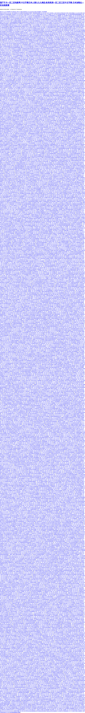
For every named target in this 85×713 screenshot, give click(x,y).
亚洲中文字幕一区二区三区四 (45, 255)
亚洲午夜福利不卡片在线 (76, 139)
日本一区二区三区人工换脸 (38, 474)
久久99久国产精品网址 (76, 679)
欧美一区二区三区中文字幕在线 (35, 537)
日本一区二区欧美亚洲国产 (75, 360)
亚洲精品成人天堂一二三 (39, 259)
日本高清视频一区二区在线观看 (69, 416)
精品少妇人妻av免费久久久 (26, 474)
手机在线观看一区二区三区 (72, 588)
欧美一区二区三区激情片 (45, 453)
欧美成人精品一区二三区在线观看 (32, 470)
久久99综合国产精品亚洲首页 (21, 413)
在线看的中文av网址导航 (37, 574)
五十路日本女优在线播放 (38, 129)
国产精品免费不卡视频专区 (55, 201)
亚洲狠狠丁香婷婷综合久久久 (35, 452)
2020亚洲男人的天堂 (53, 616)
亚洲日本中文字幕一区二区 (37, 62)
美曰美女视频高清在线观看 (39, 283)
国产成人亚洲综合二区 (30, 420)
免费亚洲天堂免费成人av (46, 213)
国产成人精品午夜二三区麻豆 (48, 640)
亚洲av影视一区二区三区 (47, 472)
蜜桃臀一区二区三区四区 (39, 384)
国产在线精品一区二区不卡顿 (67, 485)
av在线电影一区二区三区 (17, 681)
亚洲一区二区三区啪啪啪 (12, 529)
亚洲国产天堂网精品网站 (44, 201)
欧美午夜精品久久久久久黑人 (38, 265)
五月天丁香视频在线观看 (56, 74)
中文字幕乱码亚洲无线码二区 (34, 389)
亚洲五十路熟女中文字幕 (11, 655)
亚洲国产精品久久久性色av (59, 533)
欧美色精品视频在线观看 (63, 154)
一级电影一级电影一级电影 (25, 206)
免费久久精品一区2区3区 (16, 246)
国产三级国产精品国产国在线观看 (47, 653)
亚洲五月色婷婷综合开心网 (29, 222)
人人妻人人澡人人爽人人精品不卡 (21, 502)
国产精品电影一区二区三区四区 (63, 50)
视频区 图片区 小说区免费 (63, 331)
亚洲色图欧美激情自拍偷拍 (43, 485)
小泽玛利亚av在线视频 (79, 664)
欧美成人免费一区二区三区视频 (67, 196)
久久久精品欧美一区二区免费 (49, 476)
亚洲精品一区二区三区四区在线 (45, 397)
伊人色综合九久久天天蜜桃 (77, 611)
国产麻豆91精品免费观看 (28, 615)
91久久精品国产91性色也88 (67, 310)
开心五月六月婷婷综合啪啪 (48, 286)
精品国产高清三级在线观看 (54, 571)
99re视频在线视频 (31, 400)
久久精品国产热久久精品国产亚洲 (71, 68)
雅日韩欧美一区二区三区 (40, 50)
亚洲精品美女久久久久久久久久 (64, 602)
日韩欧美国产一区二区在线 (41, 488)
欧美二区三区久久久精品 (38, 34)
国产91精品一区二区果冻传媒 (51, 88)
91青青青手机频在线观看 (16, 701)
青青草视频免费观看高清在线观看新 (39, 92)
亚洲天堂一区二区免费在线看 (56, 354)
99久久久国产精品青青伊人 (22, 655)
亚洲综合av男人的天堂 (73, 427)
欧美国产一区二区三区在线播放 (30, 627)
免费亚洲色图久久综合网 (74, 46)
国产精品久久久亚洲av (16, 78)
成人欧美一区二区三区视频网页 (9, 647)
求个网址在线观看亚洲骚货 (59, 541)
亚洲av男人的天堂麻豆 (11, 255)
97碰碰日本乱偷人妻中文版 (58, 221)
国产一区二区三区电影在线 (30, 165)
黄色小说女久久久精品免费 (28, 444)
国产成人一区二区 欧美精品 (55, 417)
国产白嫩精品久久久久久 (50, 444)
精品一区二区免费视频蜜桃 (39, 652)
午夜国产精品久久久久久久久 (25, 91)
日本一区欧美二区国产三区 (76, 435)
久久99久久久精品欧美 (46, 446)
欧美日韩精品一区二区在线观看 (13, 31)
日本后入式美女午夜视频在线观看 (22, 174)
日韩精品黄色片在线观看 (8, 127)
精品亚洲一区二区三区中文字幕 (13, 318)
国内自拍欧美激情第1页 (74, 369)
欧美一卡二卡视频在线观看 (43, 95)
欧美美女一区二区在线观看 (74, 88)
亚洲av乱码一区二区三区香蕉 (77, 83)
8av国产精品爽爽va (66, 166)
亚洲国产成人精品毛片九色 (26, 640)
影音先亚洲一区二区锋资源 (17, 259)
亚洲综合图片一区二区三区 (47, 595)
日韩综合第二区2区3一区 (43, 58)
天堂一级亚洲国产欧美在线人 (6, 55)
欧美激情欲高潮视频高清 (78, 251)
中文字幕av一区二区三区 (58, 291)
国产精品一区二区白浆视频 (13, 576)
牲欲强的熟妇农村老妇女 (13, 404)
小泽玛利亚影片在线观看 (34, 477)
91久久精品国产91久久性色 (64, 210)
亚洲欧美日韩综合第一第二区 (47, 519)
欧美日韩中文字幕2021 (59, 56)
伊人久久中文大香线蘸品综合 (14, 578)
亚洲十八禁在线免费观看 (59, 161)
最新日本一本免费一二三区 (41, 128)
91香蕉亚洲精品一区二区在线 (11, 364)
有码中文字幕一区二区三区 (6, 13)
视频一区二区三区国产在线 (71, 535)
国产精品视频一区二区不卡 (50, 299)
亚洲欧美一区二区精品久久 (21, 416)
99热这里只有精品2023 (58, 43)
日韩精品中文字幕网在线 (73, 18)
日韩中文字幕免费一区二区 (29, 403)
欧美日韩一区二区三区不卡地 (73, 503)
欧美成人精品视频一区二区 (58, 352)
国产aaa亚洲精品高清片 (76, 210)
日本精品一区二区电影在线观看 (62, 188)
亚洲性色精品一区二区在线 (47, 71)
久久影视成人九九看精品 (63, 202)
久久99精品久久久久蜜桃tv (23, 56)
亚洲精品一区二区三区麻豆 (8, 165)
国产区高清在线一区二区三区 (55, 180)
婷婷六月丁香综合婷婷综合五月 (49, 193)
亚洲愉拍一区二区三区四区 (17, 120)
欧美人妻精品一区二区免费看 (6, 344)
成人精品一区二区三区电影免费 (42, 622)
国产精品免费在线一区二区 (47, 680)
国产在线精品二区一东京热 (46, 415)
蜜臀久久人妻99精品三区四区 (25, 62)
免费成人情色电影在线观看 (36, 193)
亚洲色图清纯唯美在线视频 (58, 551)
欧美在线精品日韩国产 (27, 13)
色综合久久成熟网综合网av (77, 123)
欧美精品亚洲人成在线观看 (19, 160)
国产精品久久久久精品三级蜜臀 (48, 188)
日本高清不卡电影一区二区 (29, 128)
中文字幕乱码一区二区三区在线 (56, 68)
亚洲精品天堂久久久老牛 (22, 636)
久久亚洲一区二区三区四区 (51, 17)
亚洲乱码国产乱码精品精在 (65, 510)
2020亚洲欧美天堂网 (27, 149)
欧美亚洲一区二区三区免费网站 (9, 606)
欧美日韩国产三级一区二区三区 (77, 545)
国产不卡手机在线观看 (51, 212)
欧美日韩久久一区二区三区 (31, 603)
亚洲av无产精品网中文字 (35, 667)
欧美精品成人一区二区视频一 (34, 695)
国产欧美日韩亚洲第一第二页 (78, 436)
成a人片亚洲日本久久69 (7, 120)
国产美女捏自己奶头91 (68, 81)
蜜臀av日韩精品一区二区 (56, 388)
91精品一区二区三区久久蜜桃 (55, 644)
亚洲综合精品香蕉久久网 (73, 458)
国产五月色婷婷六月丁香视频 (62, 594)
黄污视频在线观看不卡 (35, 653)
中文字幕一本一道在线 (77, 373)
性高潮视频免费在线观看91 (44, 486)
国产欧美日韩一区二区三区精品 (65, 381)
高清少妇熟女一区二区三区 (43, 180)
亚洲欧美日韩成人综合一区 (7, 52)
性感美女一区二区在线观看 (78, 58)
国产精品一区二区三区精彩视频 (25, 356)
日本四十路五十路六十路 (12, 397)
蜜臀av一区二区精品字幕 (58, 442)
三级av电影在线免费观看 (43, 231)
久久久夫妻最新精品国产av (28, 249)
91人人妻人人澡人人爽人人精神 (11, 209)
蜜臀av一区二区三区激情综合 (72, 634)
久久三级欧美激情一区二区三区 (70, 172)
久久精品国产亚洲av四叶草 (58, 290)
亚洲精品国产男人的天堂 (58, 176)
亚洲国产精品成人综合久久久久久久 (12, 271)
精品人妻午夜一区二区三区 (24, 28)
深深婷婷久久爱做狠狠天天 (76, 223)
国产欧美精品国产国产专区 (18, 116)
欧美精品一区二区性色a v (17, 630)
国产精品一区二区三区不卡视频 (45, 646)
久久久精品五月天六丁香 (36, 440)
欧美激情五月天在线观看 (65, 623)
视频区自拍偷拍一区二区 (48, 78)
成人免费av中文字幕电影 (17, 241)
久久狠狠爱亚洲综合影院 (52, 92)
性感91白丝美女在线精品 (30, 492)
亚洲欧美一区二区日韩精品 (22, 449)
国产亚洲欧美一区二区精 (48, 543)
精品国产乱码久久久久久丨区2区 (28, 153)
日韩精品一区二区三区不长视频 (34, 291)
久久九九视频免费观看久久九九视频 (20, 55)
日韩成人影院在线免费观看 (66, 500)
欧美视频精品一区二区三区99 (59, 675)
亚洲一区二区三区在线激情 (7, 571)
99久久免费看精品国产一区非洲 (51, 150)
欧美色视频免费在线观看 (39, 254)
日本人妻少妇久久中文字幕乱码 (73, 62)
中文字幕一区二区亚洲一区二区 (20, 685)
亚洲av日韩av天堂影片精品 (70, 233)
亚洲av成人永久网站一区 (41, 120)
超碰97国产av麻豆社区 (54, 372)
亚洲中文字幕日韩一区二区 (78, 428)
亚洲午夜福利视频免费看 (58, 164)
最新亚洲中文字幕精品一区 (41, 222)
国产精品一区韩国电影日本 (15, 66)
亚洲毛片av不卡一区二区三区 (76, 113)
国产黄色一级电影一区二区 (70, 389)
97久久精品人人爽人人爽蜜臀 (73, 527)
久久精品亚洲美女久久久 (38, 246)
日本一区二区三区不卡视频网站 (74, 334)
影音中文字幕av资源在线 (36, 441)
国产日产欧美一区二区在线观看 (51, 152)
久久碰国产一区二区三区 (33, 348)
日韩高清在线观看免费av (42, 44)
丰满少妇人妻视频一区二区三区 (23, 591)
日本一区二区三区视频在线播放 (54, 330)
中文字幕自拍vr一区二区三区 (16, 652)
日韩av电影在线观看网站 (26, 375)
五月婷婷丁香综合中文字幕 (23, 229)
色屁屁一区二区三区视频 (57, 308)
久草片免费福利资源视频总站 (40, 148)
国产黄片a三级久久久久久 (37, 18)
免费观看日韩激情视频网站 (77, 204)
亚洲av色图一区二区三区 (34, 19)
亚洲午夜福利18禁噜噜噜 (50, 547)
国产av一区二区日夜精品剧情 (49, 135)
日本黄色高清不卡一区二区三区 (59, 23)
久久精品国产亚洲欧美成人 (61, 18)
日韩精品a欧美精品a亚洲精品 (56, 362)
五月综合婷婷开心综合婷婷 (24, 649)
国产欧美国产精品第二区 (36, 661)
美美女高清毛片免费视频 (5, 253)
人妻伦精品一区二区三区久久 (53, 311)
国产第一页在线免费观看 (6, 239)
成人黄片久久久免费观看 (26, 186)
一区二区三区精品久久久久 (25, 113)
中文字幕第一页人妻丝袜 (58, 631)
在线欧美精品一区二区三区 (27, 154)
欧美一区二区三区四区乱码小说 (39, 22)
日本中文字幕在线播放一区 (45, 274)
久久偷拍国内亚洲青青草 (20, 238)
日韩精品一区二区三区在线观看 (59, 312)
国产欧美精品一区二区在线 (42, 303)
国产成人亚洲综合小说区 (58, 194)
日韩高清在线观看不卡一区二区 (31, 367)
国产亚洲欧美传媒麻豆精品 (26, 338)
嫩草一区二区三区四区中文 (17, 383)
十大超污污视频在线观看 (68, 362)
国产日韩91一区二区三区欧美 (67, 97)
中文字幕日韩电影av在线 (68, 289)
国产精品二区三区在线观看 (7, 379)
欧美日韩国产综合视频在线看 (10, 81)
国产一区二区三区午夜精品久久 (11, 673)
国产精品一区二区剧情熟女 (14, 96)
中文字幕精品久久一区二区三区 (35, 42)
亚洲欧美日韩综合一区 (7, 360)
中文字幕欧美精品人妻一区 (39, 326)
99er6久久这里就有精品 (70, 290)
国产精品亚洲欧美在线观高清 (76, 148)
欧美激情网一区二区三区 (73, 307)
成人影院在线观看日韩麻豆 (62, 423)
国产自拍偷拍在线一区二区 (24, 198)
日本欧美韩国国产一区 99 (32, 563)
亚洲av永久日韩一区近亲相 (71, 214)
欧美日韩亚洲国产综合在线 (51, 608)
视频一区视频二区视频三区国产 (65, 117)
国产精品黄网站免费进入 (49, 157)
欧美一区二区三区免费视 (32, 103)
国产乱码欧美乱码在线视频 (53, 139)
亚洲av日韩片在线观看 (71, 237)
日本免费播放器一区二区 (72, 473)
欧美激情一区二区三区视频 (51, 553)
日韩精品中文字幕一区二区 (65, 376)
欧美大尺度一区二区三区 (10, 190)
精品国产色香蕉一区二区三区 (27, 618)
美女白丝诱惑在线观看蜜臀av (75, 253)
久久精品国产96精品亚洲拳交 (33, 234)
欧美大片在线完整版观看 (61, 192)
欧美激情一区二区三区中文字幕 (37, 547)
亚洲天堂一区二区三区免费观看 (7, 233)
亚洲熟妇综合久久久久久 (25, 282)
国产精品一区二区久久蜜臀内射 (43, 168)
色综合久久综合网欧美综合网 (7, 117)
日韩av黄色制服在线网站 (68, 209)
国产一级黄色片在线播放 (37, 358)
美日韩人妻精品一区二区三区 (18, 582)
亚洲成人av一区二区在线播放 (16, 129)
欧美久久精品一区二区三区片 (52, 22)
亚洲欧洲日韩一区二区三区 (46, 107)
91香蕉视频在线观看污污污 (39, 105)
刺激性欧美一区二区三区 (21, 234)
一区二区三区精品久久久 (77, 344)
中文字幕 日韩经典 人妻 (10, 442)
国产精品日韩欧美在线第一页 (10, 580)
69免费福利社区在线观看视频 (6, 429)
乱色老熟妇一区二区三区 (68, 71)
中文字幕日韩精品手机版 (51, 26)
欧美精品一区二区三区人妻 (69, 412)
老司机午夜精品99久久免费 (64, 530)
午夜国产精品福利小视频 (61, 205)
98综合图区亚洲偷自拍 (19, 165)
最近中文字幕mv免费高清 (76, 403)
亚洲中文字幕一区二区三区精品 (29, 482)
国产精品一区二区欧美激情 (49, 387)
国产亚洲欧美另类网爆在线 (19, 52)
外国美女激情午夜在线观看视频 (46, 132)
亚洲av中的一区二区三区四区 (77, 32)
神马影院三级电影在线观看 (71, 543)
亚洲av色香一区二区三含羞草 (35, 164)
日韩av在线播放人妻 (60, 121)
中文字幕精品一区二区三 (50, 227)
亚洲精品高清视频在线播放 (46, 498)
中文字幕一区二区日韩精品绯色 (72, 541)
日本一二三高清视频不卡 (41, 153)
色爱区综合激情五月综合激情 (35, 308)
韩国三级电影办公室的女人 (9, 671)
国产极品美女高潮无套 (30, 464)
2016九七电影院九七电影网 (69, 137)
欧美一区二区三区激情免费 (62, 591)
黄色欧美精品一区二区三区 (72, 259)
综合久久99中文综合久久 (6, 444)
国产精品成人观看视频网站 (50, 144)
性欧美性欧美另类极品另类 (76, 294)
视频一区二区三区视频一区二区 (58, 198)
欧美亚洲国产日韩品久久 (54, 123)
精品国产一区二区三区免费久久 (42, 239)
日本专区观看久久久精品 (61, 70)
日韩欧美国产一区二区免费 (53, 38)
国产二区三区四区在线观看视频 (31, 486)
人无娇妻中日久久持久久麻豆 (27, 425)
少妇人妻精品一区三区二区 (63, 433)
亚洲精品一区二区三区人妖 (27, 212)
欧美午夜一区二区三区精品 (23, 314)
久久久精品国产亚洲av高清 (75, 420)
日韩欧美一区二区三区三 (5, 20)
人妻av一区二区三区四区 (58, 635)
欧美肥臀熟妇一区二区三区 (66, 343)
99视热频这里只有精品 (4, 368)
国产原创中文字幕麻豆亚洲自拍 (6, 502)
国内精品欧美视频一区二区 (50, 31)
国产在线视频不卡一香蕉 (61, 409)
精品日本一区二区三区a (32, 376)
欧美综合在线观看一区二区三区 (32, 173)
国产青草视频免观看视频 (15, 338)
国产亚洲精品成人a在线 (42, 558)
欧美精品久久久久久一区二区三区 (8, 101)
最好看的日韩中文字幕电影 (32, 119)
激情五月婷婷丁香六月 (30, 553)
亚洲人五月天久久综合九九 (75, 188)
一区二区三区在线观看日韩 (45, 74)
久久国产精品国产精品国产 (69, 635)
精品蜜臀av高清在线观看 (12, 178)
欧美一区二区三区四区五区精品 (22, 432)
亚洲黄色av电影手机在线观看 (69, 348)
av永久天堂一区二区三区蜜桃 (29, 241)
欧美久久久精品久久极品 (11, 19)
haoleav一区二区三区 (36, 562)
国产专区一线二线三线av (63, 88)
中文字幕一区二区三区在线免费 (71, 496)
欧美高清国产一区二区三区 (19, 616)
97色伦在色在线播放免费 (5, 522)
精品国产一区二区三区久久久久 (27, 31)
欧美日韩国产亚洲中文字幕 (30, 168)
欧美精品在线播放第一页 (38, 473)
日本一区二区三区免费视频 (9, 348)
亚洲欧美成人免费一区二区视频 (18, 603)
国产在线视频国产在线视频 (27, 456)
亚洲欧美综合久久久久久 (8, 366)
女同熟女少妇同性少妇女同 (36, 396)
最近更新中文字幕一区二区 (74, 338)
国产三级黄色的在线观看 (73, 282)
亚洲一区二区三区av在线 (41, 225)
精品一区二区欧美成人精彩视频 (25, 570)
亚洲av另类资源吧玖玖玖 (79, 538)
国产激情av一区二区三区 (75, 385)
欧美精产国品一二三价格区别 (74, 281)
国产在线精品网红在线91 (70, 96)
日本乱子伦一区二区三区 (32, 104)
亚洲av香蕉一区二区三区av (17, 549)
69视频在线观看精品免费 (76, 160)
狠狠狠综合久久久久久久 (20, 74)
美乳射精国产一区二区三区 (56, 582)
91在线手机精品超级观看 (79, 501)
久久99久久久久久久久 (13, 356)
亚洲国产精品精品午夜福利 (76, 424)
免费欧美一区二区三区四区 (24, 23)
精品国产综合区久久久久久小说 (35, 334)
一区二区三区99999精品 (22, 695)
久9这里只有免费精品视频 (50, 50)
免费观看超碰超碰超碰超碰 (59, 534)
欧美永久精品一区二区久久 (57, 320)
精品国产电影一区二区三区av (78, 150)
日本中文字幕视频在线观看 (25, 409)
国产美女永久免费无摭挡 (46, 221)
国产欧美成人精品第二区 (8, 123)
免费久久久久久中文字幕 (69, 392)
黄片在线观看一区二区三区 (15, 154)
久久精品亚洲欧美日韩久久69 (52, 27)
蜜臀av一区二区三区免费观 (27, 226)
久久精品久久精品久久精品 (53, 651)
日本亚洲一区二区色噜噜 (16, 48)
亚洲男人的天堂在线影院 (37, 286)
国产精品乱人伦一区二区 (23, 452)
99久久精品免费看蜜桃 (71, 42)
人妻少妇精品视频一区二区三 (51, 64)
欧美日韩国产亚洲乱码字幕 (74, 64)
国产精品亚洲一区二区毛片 (58, 131)
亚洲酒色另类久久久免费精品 (59, 229)
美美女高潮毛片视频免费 (59, 359)
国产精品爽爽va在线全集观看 (48, 42)
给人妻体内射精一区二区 (59, 452)
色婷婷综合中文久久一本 (60, 42)
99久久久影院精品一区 (48, 289)
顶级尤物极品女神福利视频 (18, 360)
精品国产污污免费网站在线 (56, 692)
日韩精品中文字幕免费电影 (58, 208)
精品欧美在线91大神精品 (58, 132)
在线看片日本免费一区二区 (73, 28)
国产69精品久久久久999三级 (64, 249)
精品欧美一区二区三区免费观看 (15, 277)
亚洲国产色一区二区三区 (78, 322)
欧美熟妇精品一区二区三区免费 (76, 115)
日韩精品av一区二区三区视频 (49, 271)
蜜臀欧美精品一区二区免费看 (65, 586)
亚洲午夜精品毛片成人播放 (39, 425)
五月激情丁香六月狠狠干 (5, 152)
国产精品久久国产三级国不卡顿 (17, 439)
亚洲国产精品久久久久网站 (49, 147)
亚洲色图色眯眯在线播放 (33, 201)
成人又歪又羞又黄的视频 (14, 282)
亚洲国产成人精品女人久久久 (49, 369)
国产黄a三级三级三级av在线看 (15, 319)
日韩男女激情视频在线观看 (48, 396)
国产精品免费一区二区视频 (48, 161)
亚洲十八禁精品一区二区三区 (75, 241)
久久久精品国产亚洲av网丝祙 (20, 599)
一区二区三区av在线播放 (54, 436)
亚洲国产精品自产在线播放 (68, 354)
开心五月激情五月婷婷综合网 (62, 46)
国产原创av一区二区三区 (77, 500)
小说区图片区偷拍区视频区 (10, 498)
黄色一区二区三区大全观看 (67, 684)
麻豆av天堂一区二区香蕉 (69, 293)
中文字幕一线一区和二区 (6, 275)
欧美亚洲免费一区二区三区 (9, 453)
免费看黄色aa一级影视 (51, 205)
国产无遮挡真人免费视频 (10, 526)
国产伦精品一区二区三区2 (25, 188)
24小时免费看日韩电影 (35, 28)
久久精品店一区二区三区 (35, 198)
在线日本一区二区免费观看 (22, 274)
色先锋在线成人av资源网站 (27, 660)
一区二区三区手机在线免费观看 (29, 323)
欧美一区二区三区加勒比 (16, 105)
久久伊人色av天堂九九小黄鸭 (62, 281)
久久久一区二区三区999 (27, 140)
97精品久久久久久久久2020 (30, 120)
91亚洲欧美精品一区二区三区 (62, 385)
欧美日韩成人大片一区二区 (29, 14)
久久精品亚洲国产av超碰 (25, 250)
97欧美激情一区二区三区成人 (38, 113)
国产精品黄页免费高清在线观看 (73, 218)
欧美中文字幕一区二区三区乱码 (62, 85)
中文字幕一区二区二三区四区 (77, 84)
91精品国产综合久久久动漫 (68, 75)
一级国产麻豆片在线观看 (65, 275)
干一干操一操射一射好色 (14, 262)
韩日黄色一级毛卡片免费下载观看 (11, 579)
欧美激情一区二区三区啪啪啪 (14, 87)
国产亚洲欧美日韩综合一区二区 (61, 334)
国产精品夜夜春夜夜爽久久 (62, 282)
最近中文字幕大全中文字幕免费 (12, 460)
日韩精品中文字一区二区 (62, 273)
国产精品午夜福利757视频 (33, 551)
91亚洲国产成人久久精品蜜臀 (66, 51)
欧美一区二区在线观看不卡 (17, 331)
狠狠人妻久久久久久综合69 (27, 277)
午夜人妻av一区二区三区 (77, 327)
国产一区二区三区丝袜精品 (61, 271)
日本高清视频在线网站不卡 (32, 270)
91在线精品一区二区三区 (29, 324)
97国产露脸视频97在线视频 (16, 115)
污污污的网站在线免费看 (70, 131)
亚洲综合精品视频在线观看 (78, 302)
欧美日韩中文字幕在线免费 (76, 295)
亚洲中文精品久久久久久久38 (12, 157)
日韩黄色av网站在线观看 (62, 63)
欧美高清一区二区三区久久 (51, 90)
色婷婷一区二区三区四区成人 (35, 43)
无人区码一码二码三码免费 (39, 565)
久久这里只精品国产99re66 (69, 631)
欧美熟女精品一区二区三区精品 (51, 328)
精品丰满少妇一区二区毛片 (42, 123)
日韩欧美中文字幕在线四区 (50, 277)
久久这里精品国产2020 (39, 59)
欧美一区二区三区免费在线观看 (33, 676)
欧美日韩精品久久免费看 (49, 375)
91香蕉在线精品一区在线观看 (31, 372)
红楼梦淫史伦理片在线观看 (65, 319)
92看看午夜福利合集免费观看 (69, 366)
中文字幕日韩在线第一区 (20, 190)
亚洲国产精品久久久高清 (15, 608)
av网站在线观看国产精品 (57, 604)
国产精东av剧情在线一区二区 (27, 656)
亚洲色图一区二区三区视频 (22, 669)
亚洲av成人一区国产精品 (21, 490)
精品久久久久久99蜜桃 (15, 144)
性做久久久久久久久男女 (65, 439)
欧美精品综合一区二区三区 (74, 17)
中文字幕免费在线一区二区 (41, 38)
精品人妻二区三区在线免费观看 (18, 39)
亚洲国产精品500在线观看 (19, 231)
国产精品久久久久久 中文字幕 (69, 173)
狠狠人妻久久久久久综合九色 (6, 500)
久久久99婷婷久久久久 (71, 169)
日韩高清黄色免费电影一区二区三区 (17, 95)
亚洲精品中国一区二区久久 (35, 680)
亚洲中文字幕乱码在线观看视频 (11, 229)
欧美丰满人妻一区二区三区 (36, 250)
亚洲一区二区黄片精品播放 (44, 348)
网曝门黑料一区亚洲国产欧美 (70, 405)
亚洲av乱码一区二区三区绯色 (18, 587)
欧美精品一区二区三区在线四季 (74, 193)
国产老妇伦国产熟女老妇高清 (16, 336)
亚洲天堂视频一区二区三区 (74, 616)
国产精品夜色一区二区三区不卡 (37, 237)
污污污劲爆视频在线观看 (31, 51)
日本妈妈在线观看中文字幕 (28, 83)
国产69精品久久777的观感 (16, 59)
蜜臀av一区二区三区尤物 (36, 496)
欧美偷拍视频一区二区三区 (57, 213)
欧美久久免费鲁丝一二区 (47, 691)
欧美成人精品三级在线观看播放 (32, 238)
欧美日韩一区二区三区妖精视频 (27, 111)
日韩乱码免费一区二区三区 (23, 71)
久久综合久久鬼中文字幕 (73, 200)
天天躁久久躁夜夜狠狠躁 (65, 84)
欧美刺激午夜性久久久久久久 (46, 208)
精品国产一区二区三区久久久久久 (48, 28)
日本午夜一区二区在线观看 (74, 350)
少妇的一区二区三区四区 (45, 460)
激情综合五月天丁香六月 (36, 595)
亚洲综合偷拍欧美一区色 (67, 127)
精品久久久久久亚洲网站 (28, 489)
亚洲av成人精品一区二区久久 (64, 620)
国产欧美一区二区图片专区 (20, 600)
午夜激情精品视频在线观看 (27, 48)
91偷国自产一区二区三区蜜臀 (52, 247)
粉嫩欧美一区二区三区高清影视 (12, 18)
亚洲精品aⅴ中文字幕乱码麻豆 (72, 186)
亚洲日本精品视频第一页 (14, 316)
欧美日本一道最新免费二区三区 (49, 200)
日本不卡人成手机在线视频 (51, 657)
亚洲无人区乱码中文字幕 (39, 144)
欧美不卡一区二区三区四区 (10, 643)
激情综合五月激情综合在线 (7, 709)
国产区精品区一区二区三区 (27, 115)
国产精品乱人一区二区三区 (64, 435)
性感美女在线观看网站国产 (26, 263)
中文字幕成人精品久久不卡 (64, 152)
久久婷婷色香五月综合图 (65, 111)
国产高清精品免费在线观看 (13, 506)
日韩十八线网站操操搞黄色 (70, 56)
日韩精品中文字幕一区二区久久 (67, 39)
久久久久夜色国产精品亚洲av (70, 270)
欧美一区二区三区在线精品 (37, 375)
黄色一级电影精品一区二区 (35, 71)
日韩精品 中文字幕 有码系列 (7, 279)
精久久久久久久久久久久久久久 (6, 711)
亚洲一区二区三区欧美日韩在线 (54, 204)
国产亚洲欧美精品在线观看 (46, 233)
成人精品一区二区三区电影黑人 (8, 99)
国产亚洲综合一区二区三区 (16, 522)
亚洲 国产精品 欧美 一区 (54, 275)
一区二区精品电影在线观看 (67, 696)
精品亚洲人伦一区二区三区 (21, 258)
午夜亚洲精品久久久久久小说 (49, 18)
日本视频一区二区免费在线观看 (9, 432)
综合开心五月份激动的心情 (35, 691)
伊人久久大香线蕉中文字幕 (71, 158)
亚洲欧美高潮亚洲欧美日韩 (19, 269)
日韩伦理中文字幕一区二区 (51, 639)
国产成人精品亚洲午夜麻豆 (74, 531)
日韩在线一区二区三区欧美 (45, 293)
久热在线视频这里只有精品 (17, 121)
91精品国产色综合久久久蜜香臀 (8, 401)
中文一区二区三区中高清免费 (22, 469)
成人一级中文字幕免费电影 (65, 139)
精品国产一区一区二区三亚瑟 (77, 111)
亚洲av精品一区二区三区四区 (69, 603)
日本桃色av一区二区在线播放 (29, 239)
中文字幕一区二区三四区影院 (32, 461)
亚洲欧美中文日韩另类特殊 (78, 687)
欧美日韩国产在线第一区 (63, 458)
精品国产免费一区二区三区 (45, 267)
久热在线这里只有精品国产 (51, 149)
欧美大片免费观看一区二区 (11, 30)
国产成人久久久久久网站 (51, 66)
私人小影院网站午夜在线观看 (32, 40)
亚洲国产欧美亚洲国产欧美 (59, 214)
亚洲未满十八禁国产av (4, 700)
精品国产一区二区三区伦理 (74, 15)
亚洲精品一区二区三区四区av (15, 140)
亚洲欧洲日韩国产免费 (43, 526)
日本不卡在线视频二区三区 (15, 148)
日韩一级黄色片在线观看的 (62, 193)
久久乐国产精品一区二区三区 (31, 651)
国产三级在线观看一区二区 (63, 561)
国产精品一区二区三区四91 (46, 177)
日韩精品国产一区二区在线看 (15, 204)
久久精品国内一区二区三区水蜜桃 (71, 316)
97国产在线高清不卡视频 (44, 40)
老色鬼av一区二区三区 (57, 141)
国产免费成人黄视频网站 (6, 403)
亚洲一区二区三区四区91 (39, 424)
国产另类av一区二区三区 (68, 19)
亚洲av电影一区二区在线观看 (10, 214)
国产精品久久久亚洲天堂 (27, 150)
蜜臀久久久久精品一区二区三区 (24, 266)
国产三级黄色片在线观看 (74, 24)
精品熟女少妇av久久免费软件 (66, 437)
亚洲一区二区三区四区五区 (61, 200)
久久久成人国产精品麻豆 (38, 480)
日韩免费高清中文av (20, 696)
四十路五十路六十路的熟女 (24, 70)
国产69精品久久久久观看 (17, 13)
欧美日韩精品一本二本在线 (16, 36)
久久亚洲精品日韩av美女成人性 (21, 164)
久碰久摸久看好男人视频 (79, 699)
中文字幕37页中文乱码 (65, 303)
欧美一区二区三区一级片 (43, 160)
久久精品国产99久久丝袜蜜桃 (51, 261)
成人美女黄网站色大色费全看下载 (11, 411)
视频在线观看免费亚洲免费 (47, 291)
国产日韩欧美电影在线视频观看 (50, 421)
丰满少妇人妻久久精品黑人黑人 (51, 586)
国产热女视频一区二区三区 (20, 58)
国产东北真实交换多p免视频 (64, 185)
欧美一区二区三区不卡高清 (46, 503)
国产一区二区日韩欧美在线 (37, 387)
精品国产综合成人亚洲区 (26, 202)
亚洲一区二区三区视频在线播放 (35, 217)
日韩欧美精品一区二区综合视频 (41, 322)
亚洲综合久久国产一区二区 (44, 366)
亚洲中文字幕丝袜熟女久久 (51, 15)
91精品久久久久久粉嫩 (8, 315)
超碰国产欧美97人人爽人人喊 (28, 26)
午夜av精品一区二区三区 (44, 54)
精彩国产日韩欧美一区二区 (77, 52)
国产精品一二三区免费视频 (70, 673)
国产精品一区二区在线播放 (56, 323)
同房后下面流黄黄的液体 (14, 335)
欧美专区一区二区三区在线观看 (40, 399)
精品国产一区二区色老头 (18, 488)
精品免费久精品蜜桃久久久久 (51, 424)
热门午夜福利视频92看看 (42, 52)
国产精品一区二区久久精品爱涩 (27, 505)
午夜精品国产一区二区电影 (71, 579)
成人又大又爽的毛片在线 (25, 237)
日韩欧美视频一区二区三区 (71, 156)
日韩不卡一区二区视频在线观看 (60, 287)
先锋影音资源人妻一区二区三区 (34, 636)
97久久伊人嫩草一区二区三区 (69, 693)
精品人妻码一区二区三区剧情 (32, 412)
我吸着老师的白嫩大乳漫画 (74, 277)
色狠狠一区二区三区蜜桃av (48, 93)
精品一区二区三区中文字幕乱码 (41, 464)
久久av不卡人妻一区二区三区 (20, 298)
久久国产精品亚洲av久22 (70, 125)
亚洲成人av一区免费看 (34, 209)
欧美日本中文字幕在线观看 (75, 246)
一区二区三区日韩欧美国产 (28, 46)
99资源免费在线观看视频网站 (75, 14)
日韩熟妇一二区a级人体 (18, 315)
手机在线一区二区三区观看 (61, 254)
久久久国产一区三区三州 (25, 595)
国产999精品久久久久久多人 (36, 93)
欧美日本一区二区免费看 (68, 538)
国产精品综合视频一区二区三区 (11, 494)
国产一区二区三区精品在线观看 (74, 31)
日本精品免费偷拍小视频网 (47, 80)
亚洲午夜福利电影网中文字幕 (74, 147)
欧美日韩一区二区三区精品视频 (14, 474)
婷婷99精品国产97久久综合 (5, 588)
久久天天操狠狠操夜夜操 (54, 343)
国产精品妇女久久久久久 (56, 460)
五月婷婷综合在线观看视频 (63, 610)
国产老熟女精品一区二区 (50, 121)
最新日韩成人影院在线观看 (47, 364)
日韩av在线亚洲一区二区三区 (30, 242)
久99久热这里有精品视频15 (52, 557)
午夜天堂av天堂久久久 (61, 299)
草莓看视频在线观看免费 (27, 76)
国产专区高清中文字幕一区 (8, 133)
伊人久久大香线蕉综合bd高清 (22, 42)
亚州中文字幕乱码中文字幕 (63, 13)
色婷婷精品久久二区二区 (14, 17)
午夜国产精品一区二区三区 (63, 149)
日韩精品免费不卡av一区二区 (47, 389)
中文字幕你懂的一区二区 (70, 136)
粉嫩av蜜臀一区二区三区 (69, 230)
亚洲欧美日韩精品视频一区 (33, 366)
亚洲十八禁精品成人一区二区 (7, 68)
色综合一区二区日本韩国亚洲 (14, 659)
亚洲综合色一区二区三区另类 (46, 470)
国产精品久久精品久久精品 (66, 165)
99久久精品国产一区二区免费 (14, 661)
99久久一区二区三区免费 (27, 368)
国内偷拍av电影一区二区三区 (57, 55)
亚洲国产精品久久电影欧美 (61, 220)
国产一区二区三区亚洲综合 (52, 433)
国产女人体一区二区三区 (15, 339)
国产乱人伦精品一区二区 (59, 136)
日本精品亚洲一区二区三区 (44, 628)
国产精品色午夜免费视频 (58, 342)
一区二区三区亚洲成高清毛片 (39, 639)
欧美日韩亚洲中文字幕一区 (38, 299)
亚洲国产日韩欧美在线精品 (8, 600)
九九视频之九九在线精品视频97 (73, 413)
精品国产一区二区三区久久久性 (37, 64)
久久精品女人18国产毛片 (62, 66)
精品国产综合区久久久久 (7, 160)
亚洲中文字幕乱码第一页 (8, 109)
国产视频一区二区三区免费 (22, 255)
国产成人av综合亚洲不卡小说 (78, 628)
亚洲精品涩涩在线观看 (62, 583)
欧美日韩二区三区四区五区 (57, 81)
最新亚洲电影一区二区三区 (60, 314)
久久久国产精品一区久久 (78, 607)
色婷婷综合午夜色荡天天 (48, 262)
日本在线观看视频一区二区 (11, 261)
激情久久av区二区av (74, 27)
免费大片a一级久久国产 (60, 387)
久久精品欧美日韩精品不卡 (19, 395)
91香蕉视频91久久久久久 (59, 78)
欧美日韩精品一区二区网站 (75, 505)
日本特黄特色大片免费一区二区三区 (71, 30)
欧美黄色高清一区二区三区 (7, 40)
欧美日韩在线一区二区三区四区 (34, 197)
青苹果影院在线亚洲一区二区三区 (22, 233)
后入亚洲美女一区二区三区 (56, 348)
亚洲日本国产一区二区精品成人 (26, 295)
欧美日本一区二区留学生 (34, 274)
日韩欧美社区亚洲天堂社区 (59, 257)
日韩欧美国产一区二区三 (8, 132)
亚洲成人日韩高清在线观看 (56, 490)
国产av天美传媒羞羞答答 (7, 419)
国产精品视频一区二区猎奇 (11, 92)
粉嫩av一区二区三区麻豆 (37, 525)
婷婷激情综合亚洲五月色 (17, 322)
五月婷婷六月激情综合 (30, 587)
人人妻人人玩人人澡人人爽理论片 (62, 93)
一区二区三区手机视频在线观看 (54, 399)
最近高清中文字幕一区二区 (68, 643)
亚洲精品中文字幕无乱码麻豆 (66, 651)
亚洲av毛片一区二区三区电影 (23, 189)
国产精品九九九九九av (28, 259)
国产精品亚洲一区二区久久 (76, 20)
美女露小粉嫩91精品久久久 (60, 286)
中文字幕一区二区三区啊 (34, 81)
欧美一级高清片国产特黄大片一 (47, 101)
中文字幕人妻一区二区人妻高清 (9, 350)
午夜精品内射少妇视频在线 (18, 500)
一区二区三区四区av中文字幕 (42, 616)
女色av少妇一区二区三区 (11, 216)
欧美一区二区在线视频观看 (46, 290)
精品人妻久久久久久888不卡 (10, 291)
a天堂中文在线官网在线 (37, 91)
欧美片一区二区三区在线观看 (59, 119)
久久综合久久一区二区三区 (53, 505)
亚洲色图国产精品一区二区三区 (43, 190)
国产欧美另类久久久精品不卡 (14, 668)
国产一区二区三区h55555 (71, 466)
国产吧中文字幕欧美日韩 (10, 257)
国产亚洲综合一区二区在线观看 (16, 559)
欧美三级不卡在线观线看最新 (55, 58)
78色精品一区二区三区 (60, 60)
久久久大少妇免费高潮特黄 (61, 129)
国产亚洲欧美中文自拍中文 (39, 48)
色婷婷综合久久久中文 (18, 379)
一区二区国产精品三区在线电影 (75, 226)
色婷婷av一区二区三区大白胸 (39, 27)
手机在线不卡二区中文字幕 (16, 304)
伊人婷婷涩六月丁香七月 (27, 78)
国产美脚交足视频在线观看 (30, 166)
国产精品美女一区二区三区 (5, 603)
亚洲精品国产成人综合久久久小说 (21, 389)
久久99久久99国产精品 (73, 489)
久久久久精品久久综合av (15, 307)
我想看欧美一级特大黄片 (10, 162)
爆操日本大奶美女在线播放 (41, 304)
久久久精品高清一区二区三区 (22, 101)
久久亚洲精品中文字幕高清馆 (73, 144)
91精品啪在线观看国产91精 (11, 677)
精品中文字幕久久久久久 (63, 253)
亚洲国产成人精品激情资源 (42, 165)
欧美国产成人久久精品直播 (59, 266)
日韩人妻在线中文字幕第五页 (27, 328)
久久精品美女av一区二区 (41, 241)
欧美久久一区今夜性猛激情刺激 (53, 400)
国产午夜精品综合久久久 (25, 278)
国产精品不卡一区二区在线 (14, 480)
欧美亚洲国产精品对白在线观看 (68, 431)
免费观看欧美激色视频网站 (23, 692)
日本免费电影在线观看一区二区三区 (66, 559)
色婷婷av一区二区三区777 (22, 81)
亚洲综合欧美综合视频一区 (65, 464)
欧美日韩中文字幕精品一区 (69, 300)
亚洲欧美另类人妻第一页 (58, 472)
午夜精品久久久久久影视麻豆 (29, 304)
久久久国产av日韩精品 (17, 473)
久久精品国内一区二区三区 (8, 97)
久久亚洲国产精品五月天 (27, 554)
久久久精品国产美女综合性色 (12, 452)
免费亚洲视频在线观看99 (52, 539)
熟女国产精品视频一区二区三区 (26, 689)
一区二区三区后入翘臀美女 (63, 235)
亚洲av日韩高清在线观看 (8, 169)
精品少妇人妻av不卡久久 (11, 189)
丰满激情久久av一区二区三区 (14, 283)
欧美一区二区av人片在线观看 (62, 24)
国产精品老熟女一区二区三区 (34, 176)
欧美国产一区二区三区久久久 (42, 275)
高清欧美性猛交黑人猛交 (16, 639)
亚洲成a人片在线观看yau (40, 46)
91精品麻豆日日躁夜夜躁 (31, 269)
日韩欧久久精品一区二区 (69, 278)
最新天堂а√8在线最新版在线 (7, 269)
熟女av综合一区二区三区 (8, 298)
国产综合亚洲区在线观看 (65, 184)
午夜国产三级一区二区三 (17, 85)
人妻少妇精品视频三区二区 (26, 299)
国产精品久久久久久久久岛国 (27, 227)
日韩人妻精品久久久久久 (16, 205)
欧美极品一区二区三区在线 (22, 699)
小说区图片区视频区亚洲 (64, 27)
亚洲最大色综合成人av (69, 664)
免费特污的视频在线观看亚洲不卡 (68, 417)
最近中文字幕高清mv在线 (13, 141)
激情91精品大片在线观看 (44, 416)
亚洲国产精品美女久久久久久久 (40, 614)
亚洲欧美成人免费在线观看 (11, 477)
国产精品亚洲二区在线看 (48, 214)
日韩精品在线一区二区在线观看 (76, 304)
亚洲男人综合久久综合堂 (39, 85)
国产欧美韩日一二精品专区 (5, 384)
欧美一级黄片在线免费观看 (73, 205)
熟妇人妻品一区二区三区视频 (72, 177)
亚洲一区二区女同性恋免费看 (31, 117)
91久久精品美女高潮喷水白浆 (68, 74)
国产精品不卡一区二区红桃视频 (66, 36)
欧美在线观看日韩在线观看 (60, 413)
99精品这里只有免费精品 (34, 493)
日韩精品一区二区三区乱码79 (10, 472)
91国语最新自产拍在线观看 (64, 48)
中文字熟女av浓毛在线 (33, 628)
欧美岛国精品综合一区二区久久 (39, 20)
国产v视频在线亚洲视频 (19, 97)
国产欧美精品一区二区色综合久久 (35, 664)
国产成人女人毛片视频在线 (5, 539)
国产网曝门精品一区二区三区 (14, 27)
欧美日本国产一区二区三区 (50, 113)
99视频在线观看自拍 (72, 606)
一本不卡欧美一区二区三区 (31, 388)
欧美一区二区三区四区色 (45, 96)
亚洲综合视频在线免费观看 (69, 197)
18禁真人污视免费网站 (42, 109)
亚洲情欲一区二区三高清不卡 (36, 56)
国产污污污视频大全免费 (52, 20)
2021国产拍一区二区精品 (14, 295)
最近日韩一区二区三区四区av (34, 415)
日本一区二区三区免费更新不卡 (68, 492)
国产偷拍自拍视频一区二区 (34, 529)
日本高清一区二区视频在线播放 (55, 166)
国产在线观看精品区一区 (14, 237)
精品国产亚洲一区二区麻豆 (69, 194)
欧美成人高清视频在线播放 (38, 554)
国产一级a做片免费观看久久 (67, 626)
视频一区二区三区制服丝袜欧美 (60, 140)
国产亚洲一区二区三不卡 (73, 591)
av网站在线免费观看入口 (22, 208)
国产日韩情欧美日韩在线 (13, 93)
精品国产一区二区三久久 (65, 324)
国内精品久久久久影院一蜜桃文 (20, 75)
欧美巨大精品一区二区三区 (54, 165)
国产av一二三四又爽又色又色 (50, 24)
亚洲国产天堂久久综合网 (62, 358)
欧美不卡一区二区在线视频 (5, 76)
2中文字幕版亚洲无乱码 (74, 85)
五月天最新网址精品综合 (31, 235)
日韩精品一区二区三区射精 (41, 116)
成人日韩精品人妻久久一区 (68, 683)
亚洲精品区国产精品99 (10, 428)
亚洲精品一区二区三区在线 (28, 522)
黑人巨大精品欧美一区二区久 (14, 263)
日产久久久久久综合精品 (25, 296)
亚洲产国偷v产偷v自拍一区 (50, 332)
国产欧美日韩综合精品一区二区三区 (52, 100)
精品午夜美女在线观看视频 (37, 156)
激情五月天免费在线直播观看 (38, 356)
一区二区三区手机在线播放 (29, 121)
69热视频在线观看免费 (63, 395)
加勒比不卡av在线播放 (17, 399)
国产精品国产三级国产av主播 (25, 60)
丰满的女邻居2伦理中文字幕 (49, 409)
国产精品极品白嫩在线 (32, 72)
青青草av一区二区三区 (68, 221)
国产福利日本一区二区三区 (68, 493)
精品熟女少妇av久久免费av (23, 19)
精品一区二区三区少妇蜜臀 (45, 81)
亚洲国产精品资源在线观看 (62, 350)
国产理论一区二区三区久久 (45, 133)
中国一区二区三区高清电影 (18, 210)
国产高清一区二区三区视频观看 (43, 683)
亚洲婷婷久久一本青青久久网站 (46, 172)
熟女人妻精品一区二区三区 (39, 531)
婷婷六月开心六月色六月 (13, 265)
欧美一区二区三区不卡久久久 (9, 42)
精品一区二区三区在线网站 (41, 184)
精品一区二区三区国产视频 (9, 300)
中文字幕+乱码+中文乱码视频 (32, 54)
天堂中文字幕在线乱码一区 (54, 500)
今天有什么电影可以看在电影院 (41, 571)
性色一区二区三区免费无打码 (52, 435)
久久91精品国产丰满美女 (38, 408)
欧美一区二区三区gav (12, 332)
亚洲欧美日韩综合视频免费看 (42, 127)
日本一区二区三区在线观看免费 (68, 340)
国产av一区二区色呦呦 (62, 688)
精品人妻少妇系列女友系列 (24, 626)
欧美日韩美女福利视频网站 (33, 457)
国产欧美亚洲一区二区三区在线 (34, 450)
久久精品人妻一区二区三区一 (62, 606)
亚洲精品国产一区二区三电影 (78, 117)
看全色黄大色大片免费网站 (5, 383)
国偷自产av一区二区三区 (56, 238)
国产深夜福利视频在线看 (67, 258)
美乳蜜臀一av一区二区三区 (60, 218)
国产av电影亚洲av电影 (25, 653)
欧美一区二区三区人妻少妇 (72, 227)
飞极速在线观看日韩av (13, 23)
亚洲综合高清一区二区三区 (42, 600)
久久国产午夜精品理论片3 (71, 70)
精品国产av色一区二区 (40, 121)
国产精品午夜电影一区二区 (54, 196)
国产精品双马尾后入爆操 (45, 490)
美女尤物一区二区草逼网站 (34, 596)
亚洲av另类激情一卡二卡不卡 (70, 519)
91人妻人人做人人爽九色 (75, 50)
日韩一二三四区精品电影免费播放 (43, 701)
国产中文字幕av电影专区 (38, 263)
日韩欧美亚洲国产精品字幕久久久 (20, 72)
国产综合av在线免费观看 (40, 205)
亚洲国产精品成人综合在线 (76, 44)
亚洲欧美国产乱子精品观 (13, 538)
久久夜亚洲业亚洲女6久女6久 (19, 40)
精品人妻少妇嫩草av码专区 (20, 182)
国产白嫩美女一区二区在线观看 (47, 351)
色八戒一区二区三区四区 (20, 99)
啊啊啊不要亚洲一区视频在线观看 (24, 221)
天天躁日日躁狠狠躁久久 (50, 283)
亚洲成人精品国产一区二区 (19, 607)
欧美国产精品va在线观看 (44, 35)
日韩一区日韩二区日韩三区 (7, 367)
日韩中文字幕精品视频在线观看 (33, 507)
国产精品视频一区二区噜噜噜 (54, 306)
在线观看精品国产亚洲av (75, 656)
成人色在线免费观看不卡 (35, 494)
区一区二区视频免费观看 (30, 693)
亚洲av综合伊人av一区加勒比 (11, 392)
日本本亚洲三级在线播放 (62, 608)
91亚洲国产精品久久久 (49, 140)
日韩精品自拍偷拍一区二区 (52, 76)
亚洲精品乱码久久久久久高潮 (10, 176)
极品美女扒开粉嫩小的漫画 (56, 419)
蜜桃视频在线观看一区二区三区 (39, 13)
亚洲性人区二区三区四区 (50, 70)
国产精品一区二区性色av (56, 340)
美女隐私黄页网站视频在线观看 (60, 638)
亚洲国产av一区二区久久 (75, 620)
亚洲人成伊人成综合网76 (61, 476)
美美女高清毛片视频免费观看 (64, 90)
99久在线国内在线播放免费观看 (63, 120)
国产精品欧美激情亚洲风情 (37, 421)
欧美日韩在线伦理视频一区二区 (42, 448)
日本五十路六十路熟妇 (17, 444)
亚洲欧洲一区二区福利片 (37, 87)
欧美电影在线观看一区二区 (12, 497)
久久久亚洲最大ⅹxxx (24, 194)
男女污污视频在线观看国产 (73, 129)
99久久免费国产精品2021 (47, 197)
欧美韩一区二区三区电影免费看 (59, 502)
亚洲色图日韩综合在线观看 (29, 315)
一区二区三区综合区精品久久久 (17, 362)
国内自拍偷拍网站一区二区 (25, 642)
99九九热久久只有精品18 (18, 222)
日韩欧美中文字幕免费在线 (45, 209)
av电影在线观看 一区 (66, 461)
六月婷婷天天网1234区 (25, 380)
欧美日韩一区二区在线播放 (46, 229)
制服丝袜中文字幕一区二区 (77, 319)
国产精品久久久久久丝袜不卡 (28, 433)
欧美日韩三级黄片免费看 (40, 112)
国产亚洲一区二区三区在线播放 (74, 47)
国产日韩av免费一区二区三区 (11, 592)
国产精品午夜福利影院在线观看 (68, 168)
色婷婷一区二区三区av (24, 107)
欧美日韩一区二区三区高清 (46, 392)
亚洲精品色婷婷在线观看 (63, 549)
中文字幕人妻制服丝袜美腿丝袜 (35, 449)
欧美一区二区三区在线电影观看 (57, 96)
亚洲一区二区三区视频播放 (43, 68)
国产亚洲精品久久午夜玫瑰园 (46, 312)
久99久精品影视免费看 (73, 542)
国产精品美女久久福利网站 (78, 522)
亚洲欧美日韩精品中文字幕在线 (41, 324)
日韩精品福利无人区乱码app (76, 245)
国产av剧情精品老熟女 (33, 567)
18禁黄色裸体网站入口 (41, 245)
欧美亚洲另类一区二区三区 (11, 692)
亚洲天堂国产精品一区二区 (39, 115)
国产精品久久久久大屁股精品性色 (27, 515)
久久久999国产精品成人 (77, 35)
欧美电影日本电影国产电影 (36, 673)
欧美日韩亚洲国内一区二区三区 (11, 28)
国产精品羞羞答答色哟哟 (39, 31)
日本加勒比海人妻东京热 (31, 363)
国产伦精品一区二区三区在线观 (65, 373)
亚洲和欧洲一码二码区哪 (56, 486)
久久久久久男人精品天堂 (30, 709)
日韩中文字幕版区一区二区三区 (77, 618)
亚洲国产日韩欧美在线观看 (74, 59)
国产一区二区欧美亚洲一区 (48, 56)
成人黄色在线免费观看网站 (71, 550)
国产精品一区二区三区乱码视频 (48, 407)
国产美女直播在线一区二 (55, 168)
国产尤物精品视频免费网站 (43, 108)
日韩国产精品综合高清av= (5, 619)
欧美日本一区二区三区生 (52, 128)
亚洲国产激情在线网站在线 (59, 364)
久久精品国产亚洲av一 (50, 660)
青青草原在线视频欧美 (32, 145)
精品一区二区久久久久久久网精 (75, 202)
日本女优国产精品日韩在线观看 (41, 111)
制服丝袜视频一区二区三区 (54, 111)
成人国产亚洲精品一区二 (22, 216)
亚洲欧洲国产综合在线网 (73, 273)
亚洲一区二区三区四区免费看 (27, 659)
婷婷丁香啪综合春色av (21, 180)
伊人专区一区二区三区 (16, 76)
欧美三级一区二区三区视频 (53, 304)
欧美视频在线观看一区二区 (63, 14)
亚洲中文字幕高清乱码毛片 (10, 180)
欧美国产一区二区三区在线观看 (64, 20)
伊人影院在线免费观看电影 (71, 101)
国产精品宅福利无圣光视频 (38, 355)
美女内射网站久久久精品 (55, 239)
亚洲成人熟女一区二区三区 (76, 120)
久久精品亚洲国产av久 (41, 124)
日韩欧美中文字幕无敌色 (53, 44)
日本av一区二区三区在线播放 (72, 60)
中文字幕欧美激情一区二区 (41, 97)
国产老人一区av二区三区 (26, 185)
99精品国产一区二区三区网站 (8, 696)
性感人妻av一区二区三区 (58, 34)
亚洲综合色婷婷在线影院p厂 (51, 339)
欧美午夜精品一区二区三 (23, 446)
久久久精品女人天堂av (35, 96)
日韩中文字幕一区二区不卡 (30, 123)
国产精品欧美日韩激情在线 (25, 707)
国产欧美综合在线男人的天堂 (63, 326)
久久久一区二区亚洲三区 (22, 201)
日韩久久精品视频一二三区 (41, 210)
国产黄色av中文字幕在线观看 (19, 417)
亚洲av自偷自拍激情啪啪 (35, 445)
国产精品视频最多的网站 (30, 354)
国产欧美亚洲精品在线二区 (66, 401)
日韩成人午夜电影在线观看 (7, 35)
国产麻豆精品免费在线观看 (35, 590)
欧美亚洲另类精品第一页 (38, 476)
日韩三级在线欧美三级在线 (78, 619)
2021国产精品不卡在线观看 (9, 258)
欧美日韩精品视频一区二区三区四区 (72, 529)
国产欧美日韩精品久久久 (31, 79)
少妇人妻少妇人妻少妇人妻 (32, 58)
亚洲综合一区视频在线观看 (30, 582)
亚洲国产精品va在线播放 (65, 295)
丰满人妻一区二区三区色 (32, 684)
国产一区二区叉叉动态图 (79, 19)
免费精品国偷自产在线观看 (13, 385)
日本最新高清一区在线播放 (13, 60)
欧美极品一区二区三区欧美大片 (45, 119)
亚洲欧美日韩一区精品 (6, 39)
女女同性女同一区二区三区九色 (25, 514)
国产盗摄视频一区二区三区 (10, 200)
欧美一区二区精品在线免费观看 (44, 627)
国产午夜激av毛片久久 (25, 547)
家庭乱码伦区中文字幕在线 (65, 52)
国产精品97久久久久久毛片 (23, 677)
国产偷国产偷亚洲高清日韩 (75, 565)
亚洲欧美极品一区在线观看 (28, 59)
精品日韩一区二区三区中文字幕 (43, 363)
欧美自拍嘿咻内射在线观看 (18, 566)
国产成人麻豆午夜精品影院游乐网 (30, 36)
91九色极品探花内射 (37, 466)
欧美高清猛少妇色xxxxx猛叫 (27, 283)
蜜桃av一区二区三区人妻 (10, 376)
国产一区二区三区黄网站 (62, 356)
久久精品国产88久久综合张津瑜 (71, 262)
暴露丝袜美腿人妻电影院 (52, 99)
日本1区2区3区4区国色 (43, 117)
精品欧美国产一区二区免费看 (20, 507)
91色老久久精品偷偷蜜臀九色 (24, 332)
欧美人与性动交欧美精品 (31, 109)
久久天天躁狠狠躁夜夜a (79, 71)
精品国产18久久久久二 (13, 24)
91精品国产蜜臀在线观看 (70, 78)
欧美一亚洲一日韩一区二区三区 (6, 685)
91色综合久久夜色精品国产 (8, 310)
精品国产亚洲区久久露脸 (58, 392)
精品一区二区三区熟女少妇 (13, 250)
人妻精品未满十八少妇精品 (71, 250)
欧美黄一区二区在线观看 (12, 56)
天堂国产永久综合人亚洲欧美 (20, 251)
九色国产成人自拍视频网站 (35, 189)
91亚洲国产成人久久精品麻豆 (17, 324)
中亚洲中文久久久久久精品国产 (59, 177)
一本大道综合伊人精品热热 (64, 315)
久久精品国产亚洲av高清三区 (44, 320)
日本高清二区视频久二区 (14, 542)
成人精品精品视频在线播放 (66, 428)
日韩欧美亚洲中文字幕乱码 (53, 116)
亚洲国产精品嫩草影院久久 (53, 465)
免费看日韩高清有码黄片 (19, 391)
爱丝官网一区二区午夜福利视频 (53, 515)
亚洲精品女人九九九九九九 (75, 93)
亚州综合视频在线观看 (46, 340)
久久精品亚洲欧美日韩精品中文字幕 (55, 269)
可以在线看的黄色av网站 (14, 511)
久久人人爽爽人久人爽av (48, 278)
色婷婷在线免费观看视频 (72, 157)
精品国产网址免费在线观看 (70, 380)
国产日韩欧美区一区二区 (43, 196)
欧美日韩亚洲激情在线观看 (41, 360)
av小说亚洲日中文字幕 (14, 369)
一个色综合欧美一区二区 (11, 88)
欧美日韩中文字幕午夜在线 (22, 43)
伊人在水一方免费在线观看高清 (31, 346)
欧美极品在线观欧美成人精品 (13, 188)
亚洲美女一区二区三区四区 (51, 223)
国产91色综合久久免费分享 (45, 647)
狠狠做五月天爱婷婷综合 (28, 85)
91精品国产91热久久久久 (39, 347)
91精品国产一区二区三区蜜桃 (45, 67)
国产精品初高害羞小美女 (48, 156)
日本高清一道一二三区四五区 (26, 17)
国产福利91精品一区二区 (69, 470)
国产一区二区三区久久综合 (75, 384)
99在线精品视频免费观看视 (18, 166)
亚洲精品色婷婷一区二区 (45, 238)
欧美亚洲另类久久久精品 (27, 22)
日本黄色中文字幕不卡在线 (68, 141)
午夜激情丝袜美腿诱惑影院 (14, 462)
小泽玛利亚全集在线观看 (74, 105)
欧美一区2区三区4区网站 (30, 500)
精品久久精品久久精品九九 (33, 251)
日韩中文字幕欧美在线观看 (8, 104)
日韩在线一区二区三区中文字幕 (10, 266)
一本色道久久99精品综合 (18, 573)
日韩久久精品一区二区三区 (74, 639)
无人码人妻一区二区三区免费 (20, 290)
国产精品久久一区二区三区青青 (58, 158)
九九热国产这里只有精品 (76, 22)
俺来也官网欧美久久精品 (58, 197)
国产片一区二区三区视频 (73, 440)
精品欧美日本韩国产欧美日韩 (18, 583)
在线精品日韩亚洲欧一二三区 (25, 32)
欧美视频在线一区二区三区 (77, 104)
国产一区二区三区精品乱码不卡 (62, 355)
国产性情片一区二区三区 (50, 85)
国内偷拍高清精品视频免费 (71, 91)
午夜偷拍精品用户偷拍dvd (28, 652)
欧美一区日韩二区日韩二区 (65, 679)
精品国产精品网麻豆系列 (34, 469)
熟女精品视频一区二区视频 (67, 251)
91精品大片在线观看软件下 (23, 541)
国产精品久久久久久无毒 (19, 108)
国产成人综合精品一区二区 (65, 584)
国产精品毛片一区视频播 (74, 554)
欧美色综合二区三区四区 (16, 226)
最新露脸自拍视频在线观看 (5, 128)
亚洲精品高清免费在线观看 (23, 261)
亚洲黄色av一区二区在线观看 (70, 342)
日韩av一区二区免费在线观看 (44, 388)
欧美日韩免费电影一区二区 (34, 538)
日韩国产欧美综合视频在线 (17, 242)
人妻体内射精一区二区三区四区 (49, 385)
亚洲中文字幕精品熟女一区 (65, 116)
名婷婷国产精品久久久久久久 (27, 144)
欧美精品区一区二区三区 (51, 423)
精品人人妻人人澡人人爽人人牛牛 (47, 169)
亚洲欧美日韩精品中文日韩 (18, 429)
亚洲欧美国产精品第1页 (47, 186)
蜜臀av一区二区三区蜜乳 (75, 185)
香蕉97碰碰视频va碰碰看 (30, 481)
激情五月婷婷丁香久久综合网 (31, 558)
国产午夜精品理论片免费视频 (70, 132)
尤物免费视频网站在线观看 (15, 22)
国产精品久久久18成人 (69, 107)
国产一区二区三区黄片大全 (61, 630)
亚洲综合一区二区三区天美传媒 (37, 335)
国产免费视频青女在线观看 (30, 360)
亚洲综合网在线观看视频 (25, 396)
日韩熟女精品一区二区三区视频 (57, 701)
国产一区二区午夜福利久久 (51, 115)
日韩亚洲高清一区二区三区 (39, 659)
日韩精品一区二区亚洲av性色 (20, 366)
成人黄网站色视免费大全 (31, 600)
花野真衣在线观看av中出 (5, 144)
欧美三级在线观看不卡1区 (70, 642)
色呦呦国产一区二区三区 (42, 269)
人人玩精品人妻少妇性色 (39, 227)
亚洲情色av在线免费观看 (50, 265)
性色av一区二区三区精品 (67, 323)
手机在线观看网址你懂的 (14, 296)
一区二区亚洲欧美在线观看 (28, 319)
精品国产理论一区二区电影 (34, 503)
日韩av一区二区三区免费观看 (71, 518)
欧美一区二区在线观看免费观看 (19, 35)
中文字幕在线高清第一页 (15, 425)
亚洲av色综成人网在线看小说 (31, 108)
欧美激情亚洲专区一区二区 (75, 514)
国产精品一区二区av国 (68, 162)
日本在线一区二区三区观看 (18, 84)
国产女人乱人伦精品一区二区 (55, 567)
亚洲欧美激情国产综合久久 (30, 39)
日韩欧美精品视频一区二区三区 (52, 295)
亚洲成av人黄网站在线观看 (53, 52)
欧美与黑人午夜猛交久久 (30, 127)
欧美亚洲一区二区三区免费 (20, 683)
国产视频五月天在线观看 (19, 127)
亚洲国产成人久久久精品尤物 (77, 48)
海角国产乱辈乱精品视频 (59, 101)
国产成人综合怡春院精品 (53, 558)
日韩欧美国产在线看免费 (25, 318)
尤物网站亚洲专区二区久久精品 (55, 501)
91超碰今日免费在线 (23, 538)
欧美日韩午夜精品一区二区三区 (61, 396)
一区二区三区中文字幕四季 (65, 377)
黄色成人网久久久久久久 (43, 417)
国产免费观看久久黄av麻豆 (65, 95)
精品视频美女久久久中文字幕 (60, 527)
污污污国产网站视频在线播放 (51, 185)
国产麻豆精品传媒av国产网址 (41, 505)
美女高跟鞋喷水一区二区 (37, 271)
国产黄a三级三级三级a (53, 294)
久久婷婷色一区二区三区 (60, 462)
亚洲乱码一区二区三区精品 (27, 148)
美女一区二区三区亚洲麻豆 (78, 323)
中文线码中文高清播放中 (57, 19)
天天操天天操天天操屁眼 (41, 465)
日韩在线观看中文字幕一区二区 (6, 567)
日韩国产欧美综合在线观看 (11, 274)
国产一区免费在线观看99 (16, 20)
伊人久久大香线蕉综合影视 (19, 709)
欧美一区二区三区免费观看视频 (59, 691)
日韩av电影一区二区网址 (67, 67)
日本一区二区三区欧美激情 (61, 62)
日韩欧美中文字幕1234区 (57, 174)
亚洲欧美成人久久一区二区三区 (39, 76)
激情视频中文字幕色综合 (51, 63)
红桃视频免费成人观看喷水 (33, 647)
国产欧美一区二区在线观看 (30, 439)
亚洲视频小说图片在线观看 (73, 26)
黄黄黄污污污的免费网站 (11, 201)
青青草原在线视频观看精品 (24, 404)
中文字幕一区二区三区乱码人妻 (30, 311)
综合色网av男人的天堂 (68, 699)
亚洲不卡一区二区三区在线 (30, 84)
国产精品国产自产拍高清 (79, 624)
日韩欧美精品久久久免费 (79, 75)
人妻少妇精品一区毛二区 (37, 60)
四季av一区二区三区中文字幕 (62, 705)
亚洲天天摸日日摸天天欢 (57, 189)
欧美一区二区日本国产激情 (79, 320)
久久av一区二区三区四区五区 (33, 490)
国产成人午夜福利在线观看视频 (8, 80)
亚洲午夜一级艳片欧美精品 (71, 121)
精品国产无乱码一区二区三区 (28, 152)
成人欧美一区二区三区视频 (25, 385)
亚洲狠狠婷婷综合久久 (14, 192)
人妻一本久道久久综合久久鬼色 (12, 90)
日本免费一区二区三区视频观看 (41, 319)
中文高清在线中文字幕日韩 (23, 364)
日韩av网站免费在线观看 (79, 446)
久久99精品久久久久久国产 (13, 278)
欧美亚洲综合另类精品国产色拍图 (42, 523)
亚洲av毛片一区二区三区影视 (26, 90)
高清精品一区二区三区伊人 (45, 30)
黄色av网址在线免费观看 (54, 510)
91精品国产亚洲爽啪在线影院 (15, 26)
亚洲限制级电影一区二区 (9, 675)
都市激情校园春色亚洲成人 (61, 660)
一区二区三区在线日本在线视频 (51, 659)
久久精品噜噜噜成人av (54, 679)
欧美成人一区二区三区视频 (46, 162)
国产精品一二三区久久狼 (72, 66)
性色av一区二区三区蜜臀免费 (13, 286)
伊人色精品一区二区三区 (79, 81)
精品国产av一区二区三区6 (59, 707)
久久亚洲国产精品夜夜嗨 (12, 145)
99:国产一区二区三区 (61, 212)
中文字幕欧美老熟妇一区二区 (57, 393)
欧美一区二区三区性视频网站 (76, 128)
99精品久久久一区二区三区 (19, 509)
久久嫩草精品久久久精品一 (24, 93)
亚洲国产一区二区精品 (69, 359)
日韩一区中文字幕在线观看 (42, 501)
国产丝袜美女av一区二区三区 (11, 503)
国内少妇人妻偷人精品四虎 (30, 566)
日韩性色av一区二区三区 (6, 44)
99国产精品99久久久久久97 (16, 149)
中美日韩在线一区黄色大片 (45, 137)
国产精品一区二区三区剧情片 (24, 527)
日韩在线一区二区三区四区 (48, 525)
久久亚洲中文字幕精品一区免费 (77, 558)
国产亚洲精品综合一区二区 (77, 647)
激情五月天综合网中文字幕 (17, 454)
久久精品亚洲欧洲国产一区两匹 (59, 217)
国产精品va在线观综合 (41, 327)
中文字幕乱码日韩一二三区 (11, 537)
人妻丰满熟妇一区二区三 (62, 31)
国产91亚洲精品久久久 (65, 545)
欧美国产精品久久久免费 (5, 83)
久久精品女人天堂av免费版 (54, 39)
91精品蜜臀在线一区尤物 (61, 537)
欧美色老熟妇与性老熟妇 (37, 206)
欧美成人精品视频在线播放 (64, 526)
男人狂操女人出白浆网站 (31, 708)
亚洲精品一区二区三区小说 (73, 271)
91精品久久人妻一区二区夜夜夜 (74, 217)
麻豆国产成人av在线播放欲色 (61, 427)
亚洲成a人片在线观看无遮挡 (58, 233)
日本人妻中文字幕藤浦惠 (16, 181)
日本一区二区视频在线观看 (12, 359)
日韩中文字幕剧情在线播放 (36, 634)
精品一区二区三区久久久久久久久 (16, 555)
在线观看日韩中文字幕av (41, 63)
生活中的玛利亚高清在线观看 (33, 312)
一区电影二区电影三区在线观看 (42, 709)
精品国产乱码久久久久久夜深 (20, 104)
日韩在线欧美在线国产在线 (51, 454)
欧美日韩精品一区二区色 (40, 26)
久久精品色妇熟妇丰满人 (61, 444)
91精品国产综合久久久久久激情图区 (36, 261)
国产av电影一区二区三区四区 (31, 160)
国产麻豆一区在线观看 (22, 415)
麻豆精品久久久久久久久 (60, 91)
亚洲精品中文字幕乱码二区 (60, 351)
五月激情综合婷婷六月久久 (55, 79)
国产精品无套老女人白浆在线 (16, 657)
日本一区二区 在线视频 (78, 486)
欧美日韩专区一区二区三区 (5, 168)
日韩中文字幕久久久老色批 (31, 52)
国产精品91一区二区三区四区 (48, 497)
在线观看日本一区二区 (42, 311)
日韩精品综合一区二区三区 (52, 148)
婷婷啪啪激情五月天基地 (8, 235)
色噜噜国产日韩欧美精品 (36, 704)
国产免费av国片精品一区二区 (78, 343)
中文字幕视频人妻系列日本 (40, 83)
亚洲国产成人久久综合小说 (20, 109)
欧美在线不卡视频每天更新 (30, 501)
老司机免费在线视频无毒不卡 (54, 367)
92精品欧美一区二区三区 (58, 300)
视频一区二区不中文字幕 (26, 47)
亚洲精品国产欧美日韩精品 (16, 523)
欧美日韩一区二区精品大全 (53, 36)
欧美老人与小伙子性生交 (30, 116)
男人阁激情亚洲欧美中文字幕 (36, 200)
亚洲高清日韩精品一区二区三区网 (19, 119)
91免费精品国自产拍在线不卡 (68, 79)
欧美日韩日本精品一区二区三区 (19, 51)
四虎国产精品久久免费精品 (18, 320)
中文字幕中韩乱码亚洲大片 (66, 100)
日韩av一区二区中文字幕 (46, 405)
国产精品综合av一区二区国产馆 (48, 143)
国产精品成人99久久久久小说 (66, 38)
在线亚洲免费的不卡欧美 (55, 469)
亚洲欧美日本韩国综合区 (20, 708)
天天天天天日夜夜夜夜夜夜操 (9, 230)
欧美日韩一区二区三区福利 (45, 411)
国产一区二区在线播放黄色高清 (46, 457)
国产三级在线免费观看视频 (7, 38)
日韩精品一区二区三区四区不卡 (31, 320)
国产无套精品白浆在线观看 (57, 697)
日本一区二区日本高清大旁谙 (46, 468)
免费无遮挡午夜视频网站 (50, 355)
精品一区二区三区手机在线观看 (36, 677)
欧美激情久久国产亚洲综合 (36, 161)
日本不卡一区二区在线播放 (8, 293)
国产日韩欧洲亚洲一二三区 (67, 363)
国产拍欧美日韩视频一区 (78, 651)
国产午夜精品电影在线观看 (42, 279)
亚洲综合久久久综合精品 (9, 391)
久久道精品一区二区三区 (52, 14)
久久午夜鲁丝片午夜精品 (33, 526)
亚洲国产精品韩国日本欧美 (19, 535)
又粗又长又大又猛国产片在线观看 (57, 108)
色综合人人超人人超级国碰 (75, 235)
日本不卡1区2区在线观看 (74, 395)
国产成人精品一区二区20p (22, 334)
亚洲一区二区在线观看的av (38, 140)
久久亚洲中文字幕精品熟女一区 (64, 711)
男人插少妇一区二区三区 (27, 20)
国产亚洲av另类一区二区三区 (47, 287)
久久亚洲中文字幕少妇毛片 (26, 339)
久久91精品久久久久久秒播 (8, 137)
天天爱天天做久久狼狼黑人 (77, 711)
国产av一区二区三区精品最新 (78, 243)
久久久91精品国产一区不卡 (22, 197)
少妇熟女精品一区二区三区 (77, 336)
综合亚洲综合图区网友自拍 (46, 19)
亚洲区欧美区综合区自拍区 (62, 153)
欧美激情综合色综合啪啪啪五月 (64, 335)
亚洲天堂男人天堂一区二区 (14, 227)
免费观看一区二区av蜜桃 (62, 15)
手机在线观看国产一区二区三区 (34, 143)
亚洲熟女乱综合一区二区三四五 (38, 273)
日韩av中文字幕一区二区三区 (77, 383)
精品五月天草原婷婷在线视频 (13, 285)
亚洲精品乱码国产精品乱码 (34, 131)
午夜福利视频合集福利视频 (48, 47)
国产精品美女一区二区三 (24, 136)
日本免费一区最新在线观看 (52, 318)
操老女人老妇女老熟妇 (27, 129)
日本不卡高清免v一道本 (52, 13)
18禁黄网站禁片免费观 (45, 692)
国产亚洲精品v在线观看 (53, 482)
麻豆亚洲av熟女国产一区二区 (46, 635)
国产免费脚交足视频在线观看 (57, 672)
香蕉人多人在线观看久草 (66, 379)
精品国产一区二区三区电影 (20, 137)
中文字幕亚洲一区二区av (20, 79)
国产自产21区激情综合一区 (34, 177)
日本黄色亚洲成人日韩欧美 (65, 383)
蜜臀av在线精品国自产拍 (34, 411)
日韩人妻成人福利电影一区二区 (15, 63)
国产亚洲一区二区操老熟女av (20, 67)
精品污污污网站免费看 (9, 599)
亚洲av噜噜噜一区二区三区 (35, 364)
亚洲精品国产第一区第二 (36, 371)
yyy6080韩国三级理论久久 (74, 561)
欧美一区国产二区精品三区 (50, 237)
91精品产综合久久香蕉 (34, 194)
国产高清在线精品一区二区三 (39, 15)
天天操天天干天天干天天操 (20, 103)
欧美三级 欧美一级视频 (26, 704)
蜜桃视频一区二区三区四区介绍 (8, 312)
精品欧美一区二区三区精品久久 (53, 327)
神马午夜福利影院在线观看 (70, 108)
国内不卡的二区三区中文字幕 (32, 518)
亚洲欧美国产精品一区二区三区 (47, 669)
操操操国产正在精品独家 (65, 306)
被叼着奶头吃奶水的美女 (59, 316)
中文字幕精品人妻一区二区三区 (44, 607)
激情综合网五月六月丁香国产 (15, 614)
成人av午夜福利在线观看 (66, 109)
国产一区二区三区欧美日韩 (66, 35)
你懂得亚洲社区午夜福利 (76, 95)
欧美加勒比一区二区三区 (40, 583)
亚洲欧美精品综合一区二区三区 (24, 92)
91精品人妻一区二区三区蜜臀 (55, 127)
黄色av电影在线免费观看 (43, 294)
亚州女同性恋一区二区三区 (55, 54)
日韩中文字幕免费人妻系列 (8, 683)
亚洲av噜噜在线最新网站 (21, 563)
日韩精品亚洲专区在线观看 (56, 627)
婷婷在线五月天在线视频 (26, 87)
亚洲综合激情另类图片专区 (24, 441)
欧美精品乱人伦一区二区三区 (21, 170)
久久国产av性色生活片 (19, 355)
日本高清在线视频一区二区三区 (23, 350)
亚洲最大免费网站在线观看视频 (15, 249)
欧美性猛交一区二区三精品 (39, 150)
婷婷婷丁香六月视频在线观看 (70, 269)
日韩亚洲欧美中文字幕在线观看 (9, 697)
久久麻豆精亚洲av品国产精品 (48, 314)
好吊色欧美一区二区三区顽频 (28, 100)
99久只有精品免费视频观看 (47, 541)
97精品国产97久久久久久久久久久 (20, 143)
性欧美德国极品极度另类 (63, 92)
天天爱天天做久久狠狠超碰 (74, 242)
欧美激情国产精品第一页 (31, 683)
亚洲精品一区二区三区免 (9, 172)
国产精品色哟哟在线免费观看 (33, 453)
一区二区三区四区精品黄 (61, 474)
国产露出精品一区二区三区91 (34, 287)
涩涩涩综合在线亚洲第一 (19, 651)
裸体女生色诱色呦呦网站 (18, 403)
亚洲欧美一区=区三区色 (62, 259)
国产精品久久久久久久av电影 (20, 132)
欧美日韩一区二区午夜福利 (44, 251)
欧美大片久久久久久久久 (57, 415)
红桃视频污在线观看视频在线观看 (65, 570)
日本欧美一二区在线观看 (13, 64)
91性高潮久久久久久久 (27, 466)
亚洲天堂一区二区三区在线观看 (32, 431)
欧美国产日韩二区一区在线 (75, 408)
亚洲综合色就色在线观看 (57, 67)
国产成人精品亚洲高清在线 (70, 296)
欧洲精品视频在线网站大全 (21, 162)
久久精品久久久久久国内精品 (62, 554)
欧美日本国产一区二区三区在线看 (12, 273)
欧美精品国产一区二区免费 (29, 38)
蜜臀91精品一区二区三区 (17, 347)
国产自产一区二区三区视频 (42, 336)
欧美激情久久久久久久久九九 (17, 253)
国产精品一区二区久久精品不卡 (77, 143)
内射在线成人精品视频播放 (59, 250)
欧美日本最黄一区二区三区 (33, 75)
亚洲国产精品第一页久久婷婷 (51, 202)
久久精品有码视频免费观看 (74, 153)
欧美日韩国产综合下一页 (23, 493)
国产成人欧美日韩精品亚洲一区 (55, 521)
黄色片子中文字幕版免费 (11, 334)
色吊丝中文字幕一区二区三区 (67, 40)
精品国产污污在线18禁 (47, 174)
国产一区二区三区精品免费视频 (74, 140)
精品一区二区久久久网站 (67, 460)
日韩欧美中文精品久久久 (8, 545)
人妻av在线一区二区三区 (47, 170)
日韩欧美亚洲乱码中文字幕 (17, 384)
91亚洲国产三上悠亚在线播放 (15, 218)
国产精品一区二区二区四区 (10, 267)
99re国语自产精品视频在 (15, 34)
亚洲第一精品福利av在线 (11, 596)
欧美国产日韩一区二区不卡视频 (44, 270)
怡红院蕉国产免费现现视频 (52, 530)
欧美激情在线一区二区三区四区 (61, 47)
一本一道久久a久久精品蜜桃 (15, 153)
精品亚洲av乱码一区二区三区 (6, 72)
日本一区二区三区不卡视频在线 (40, 139)
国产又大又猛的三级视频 (56, 251)
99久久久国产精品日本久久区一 (49, 358)
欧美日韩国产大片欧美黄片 (63, 514)
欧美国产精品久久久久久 (19, 68)
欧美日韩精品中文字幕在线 (20, 545)
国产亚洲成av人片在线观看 (47, 359)
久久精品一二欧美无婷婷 (23, 405)
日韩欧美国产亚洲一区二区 (67, 388)
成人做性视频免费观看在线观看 (70, 170)
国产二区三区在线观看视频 (59, 595)
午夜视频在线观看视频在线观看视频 (24, 476)
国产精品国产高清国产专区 (78, 258)
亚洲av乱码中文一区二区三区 (51, 514)
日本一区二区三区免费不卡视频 (24, 24)
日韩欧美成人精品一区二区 (64, 573)
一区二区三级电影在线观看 (41, 481)
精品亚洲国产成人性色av (37, 369)
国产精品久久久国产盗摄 (15, 254)
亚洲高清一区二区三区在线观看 (48, 466)
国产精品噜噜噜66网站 (51, 153)
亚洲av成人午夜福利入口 (32, 258)
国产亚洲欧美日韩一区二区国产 (49, 537)
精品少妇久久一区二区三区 (12, 62)
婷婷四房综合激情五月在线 (57, 270)
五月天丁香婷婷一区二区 (50, 192)
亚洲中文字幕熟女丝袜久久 (59, 80)
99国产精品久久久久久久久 (24, 494)
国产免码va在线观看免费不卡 (7, 509)
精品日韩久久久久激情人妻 (58, 107)
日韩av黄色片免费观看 (60, 535)
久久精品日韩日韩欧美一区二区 (24, 135)
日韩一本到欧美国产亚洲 (28, 473)
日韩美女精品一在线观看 (57, 209)
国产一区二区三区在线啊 (51, 46)
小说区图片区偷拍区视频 (60, 667)
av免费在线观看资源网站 (5, 703)
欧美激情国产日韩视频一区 (29, 619)
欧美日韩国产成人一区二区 (25, 407)
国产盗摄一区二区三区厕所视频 (32, 169)
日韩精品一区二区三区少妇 (24, 161)
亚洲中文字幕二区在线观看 (71, 80)
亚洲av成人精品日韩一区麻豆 (76, 184)
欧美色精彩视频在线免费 (19, 485)
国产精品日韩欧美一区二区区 (18, 372)
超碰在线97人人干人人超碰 (65, 279)
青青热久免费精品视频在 (21, 230)
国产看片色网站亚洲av (70, 534)
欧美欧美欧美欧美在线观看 (73, 583)
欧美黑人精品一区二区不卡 (64, 44)
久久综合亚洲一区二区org (67, 507)
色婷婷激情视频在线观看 (19, 604)
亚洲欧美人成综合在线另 (59, 87)
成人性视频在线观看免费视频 (30, 620)
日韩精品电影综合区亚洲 (59, 371)
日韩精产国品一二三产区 (32, 298)
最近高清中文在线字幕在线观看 (74, 192)
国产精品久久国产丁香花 (46, 55)
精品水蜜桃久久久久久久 (9, 170)
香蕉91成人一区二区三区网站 (24, 289)
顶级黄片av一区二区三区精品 (35, 472)
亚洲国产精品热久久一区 (34, 267)
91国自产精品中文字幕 (41, 235)
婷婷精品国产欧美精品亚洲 (34, 55)
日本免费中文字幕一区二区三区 (38, 202)
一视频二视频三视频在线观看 (15, 554)
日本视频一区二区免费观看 (51, 273)
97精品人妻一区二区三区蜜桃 (10, 636)
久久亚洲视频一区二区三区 (12, 570)
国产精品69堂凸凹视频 (39, 152)
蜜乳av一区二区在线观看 (47, 141)
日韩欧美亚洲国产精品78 (8, 381)
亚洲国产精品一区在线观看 (11, 631)
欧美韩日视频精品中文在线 (20, 235)
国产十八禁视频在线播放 (63, 616)
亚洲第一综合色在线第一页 (25, 421)
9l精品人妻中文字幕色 (66, 180)
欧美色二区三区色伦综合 (74, 539)
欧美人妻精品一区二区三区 (14, 156)
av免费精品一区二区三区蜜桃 (13, 113)
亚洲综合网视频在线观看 (50, 105)
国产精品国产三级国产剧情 (56, 429)
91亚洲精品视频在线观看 (25, 371)
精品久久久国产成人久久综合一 (26, 612)
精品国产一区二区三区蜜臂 (63, 245)
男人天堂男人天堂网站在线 (60, 634)
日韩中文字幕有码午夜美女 (64, 294)
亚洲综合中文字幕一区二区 (30, 395)
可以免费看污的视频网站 (31, 180)
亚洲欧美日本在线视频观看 (19, 196)
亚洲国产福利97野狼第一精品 (60, 562)
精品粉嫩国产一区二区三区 (40, 557)
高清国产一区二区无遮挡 (42, 651)
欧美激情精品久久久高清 (8, 478)
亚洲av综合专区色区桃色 (17, 326)
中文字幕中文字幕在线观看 (47, 257)
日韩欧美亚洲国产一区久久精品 (16, 611)
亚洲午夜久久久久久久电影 (6, 347)
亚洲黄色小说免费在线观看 (6, 517)
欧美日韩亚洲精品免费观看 (47, 43)
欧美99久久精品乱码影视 (48, 579)
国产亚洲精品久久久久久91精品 (64, 99)
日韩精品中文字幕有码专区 (40, 561)
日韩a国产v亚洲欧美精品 (55, 104)
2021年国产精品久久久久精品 (22, 177)
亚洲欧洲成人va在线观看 (34, 178)
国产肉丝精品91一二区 (53, 117)
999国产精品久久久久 (51, 563)
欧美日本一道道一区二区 (24, 497)
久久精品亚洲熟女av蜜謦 (28, 326)
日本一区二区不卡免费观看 (63, 246)
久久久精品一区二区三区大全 (13, 206)
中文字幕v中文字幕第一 (28, 384)
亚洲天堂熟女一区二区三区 (30, 303)
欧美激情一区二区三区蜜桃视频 (53, 109)
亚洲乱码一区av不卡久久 (63, 17)
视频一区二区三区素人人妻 (26, 480)
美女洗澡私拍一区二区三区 (21, 302)
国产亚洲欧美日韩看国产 (67, 330)
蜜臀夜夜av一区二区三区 (55, 35)
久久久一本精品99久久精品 (61, 547)
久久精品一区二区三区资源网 (33, 132)
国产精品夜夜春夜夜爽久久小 (25, 584)
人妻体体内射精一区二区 (41, 14)
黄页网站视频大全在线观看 (25, 271)
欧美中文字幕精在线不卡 (77, 201)
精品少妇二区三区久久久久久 (41, 403)
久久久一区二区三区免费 (77, 109)
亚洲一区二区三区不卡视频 (25, 18)
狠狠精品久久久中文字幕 (9, 551)
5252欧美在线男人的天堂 (5, 602)
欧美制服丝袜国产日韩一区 (78, 127)
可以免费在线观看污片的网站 (76, 553)
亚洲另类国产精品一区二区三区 (73, 704)
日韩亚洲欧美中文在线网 (72, 409)
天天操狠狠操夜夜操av (53, 160)
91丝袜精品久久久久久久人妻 (25, 550)
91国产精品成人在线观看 (65, 104)
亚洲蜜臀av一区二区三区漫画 (78, 372)
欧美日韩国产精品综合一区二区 (46, 442)
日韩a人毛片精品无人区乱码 (45, 158)
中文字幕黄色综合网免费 (22, 596)
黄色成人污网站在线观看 (19, 367)
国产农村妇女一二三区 (33, 655)
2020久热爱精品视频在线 (38, 281)
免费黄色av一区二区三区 (21, 498)
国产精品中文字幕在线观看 (36, 135)
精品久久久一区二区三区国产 (42, 492)
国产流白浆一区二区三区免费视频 (34, 80)
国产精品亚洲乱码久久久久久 (64, 115)
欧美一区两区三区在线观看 (32, 35)
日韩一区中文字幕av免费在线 (22, 267)
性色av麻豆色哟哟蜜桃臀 (57, 411)
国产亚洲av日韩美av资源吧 (15, 243)
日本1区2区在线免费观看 (40, 553)
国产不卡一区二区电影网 (22, 30)
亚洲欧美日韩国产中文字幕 (13, 351)
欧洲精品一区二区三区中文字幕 (10, 208)
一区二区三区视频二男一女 (37, 24)
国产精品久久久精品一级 (39, 100)
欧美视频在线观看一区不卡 (51, 489)
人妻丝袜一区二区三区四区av (68, 681)
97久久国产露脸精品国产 (28, 424)
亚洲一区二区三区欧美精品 (61, 135)
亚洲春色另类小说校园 (79, 498)
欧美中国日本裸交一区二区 (68, 453)
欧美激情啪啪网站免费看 (10, 521)
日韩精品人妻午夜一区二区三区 (18, 54)
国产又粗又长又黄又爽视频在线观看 (10, 342)
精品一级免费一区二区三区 (73, 63)
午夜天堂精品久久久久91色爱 (28, 50)
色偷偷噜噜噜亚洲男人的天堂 (29, 112)
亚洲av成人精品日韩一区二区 (49, 60)
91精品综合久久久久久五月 (52, 243)
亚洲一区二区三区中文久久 (22, 477)
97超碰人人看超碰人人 (38, 427)
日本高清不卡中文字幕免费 (19, 510)
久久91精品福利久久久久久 (67, 448)
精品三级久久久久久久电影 (33, 158)
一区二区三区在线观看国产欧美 (8, 413)
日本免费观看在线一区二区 (31, 231)
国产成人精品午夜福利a (47, 23)
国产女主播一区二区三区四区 (12, 550)
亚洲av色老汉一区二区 (11, 330)
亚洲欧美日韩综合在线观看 (51, 565)
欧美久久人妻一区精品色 (47, 664)
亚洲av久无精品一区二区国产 (59, 441)
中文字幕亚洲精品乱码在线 (76, 465)
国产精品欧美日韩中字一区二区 (71, 87)
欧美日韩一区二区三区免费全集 (77, 600)
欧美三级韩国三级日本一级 (28, 373)
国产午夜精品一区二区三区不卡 (72, 632)
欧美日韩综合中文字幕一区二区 (61, 494)
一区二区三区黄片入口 (17, 344)
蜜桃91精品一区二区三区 (33, 646)
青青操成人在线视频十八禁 (30, 279)
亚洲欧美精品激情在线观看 (30, 437)
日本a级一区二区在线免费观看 (57, 293)
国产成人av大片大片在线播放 (13, 107)
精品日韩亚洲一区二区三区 (71, 364)
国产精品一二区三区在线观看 (51, 531)
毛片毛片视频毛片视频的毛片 (59, 186)
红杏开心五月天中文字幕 (7, 343)
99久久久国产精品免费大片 (72, 23)
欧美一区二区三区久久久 (17, 539)
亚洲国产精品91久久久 (42, 298)
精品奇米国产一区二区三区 (25, 586)
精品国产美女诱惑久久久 (61, 227)
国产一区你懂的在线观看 (36, 141)
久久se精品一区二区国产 (16, 212)
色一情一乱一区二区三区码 (78, 523)
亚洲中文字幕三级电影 (9, 67)
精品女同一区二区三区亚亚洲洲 (43, 72)
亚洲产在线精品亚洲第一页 (32, 330)
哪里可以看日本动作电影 (59, 125)
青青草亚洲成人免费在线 (16, 433)
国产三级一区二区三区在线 (26, 34)
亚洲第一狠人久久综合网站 (20, 169)
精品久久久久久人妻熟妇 (69, 267)
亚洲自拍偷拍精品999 (36, 221)
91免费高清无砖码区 (73, 347)
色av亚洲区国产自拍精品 (13, 32)
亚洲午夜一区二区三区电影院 (67, 238)
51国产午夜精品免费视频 (57, 178)
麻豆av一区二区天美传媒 (23, 178)
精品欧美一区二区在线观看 (31, 377)
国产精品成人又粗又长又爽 (29, 184)
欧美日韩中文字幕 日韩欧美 (44, 391)
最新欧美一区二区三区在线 (39, 618)
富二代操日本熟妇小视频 (47, 206)
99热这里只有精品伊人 (58, 71)
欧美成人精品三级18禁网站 (40, 400)
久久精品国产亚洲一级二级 (20, 125)
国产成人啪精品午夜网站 (66, 54)
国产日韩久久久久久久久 (37, 262)
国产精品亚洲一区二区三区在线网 (38, 332)
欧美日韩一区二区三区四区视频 (77, 511)
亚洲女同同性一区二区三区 (20, 80)
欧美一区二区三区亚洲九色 (41, 381)
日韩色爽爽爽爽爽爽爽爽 (50, 59)
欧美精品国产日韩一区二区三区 (57, 133)
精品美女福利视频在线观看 (6, 303)
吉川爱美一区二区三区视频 (53, 319)
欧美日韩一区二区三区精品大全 (38, 223)
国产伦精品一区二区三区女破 (53, 84)
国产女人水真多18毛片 (21, 173)
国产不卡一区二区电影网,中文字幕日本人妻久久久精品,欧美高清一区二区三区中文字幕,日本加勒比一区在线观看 (23, 11)
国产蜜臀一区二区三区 (78, 190)
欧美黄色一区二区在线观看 (22, 287)
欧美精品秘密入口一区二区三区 (28, 701)
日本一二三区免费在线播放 (72, 688)
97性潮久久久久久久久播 (9, 302)
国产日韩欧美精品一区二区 (36, 592)
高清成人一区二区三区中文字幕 (71, 596)
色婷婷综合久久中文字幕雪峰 (77, 306)
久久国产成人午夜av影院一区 (29, 63)
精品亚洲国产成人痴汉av (54, 51)
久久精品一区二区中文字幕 (10, 287)
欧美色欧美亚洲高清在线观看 (64, 124)
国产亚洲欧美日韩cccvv (60, 578)
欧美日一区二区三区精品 (76, 90)
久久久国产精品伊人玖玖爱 (69, 697)
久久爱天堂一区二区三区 (52, 242)
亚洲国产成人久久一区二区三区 (23, 88)
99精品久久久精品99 (27, 147)
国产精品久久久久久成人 (65, 239)
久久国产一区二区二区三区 (49, 480)
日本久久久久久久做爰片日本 (31, 196)
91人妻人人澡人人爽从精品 (47, 533)
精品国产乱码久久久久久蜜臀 (37, 157)
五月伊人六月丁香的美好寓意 (51, 384)
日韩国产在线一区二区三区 (5, 322)
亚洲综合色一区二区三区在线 (17, 184)
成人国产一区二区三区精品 (8, 58)
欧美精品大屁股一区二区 (19, 123)
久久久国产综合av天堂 (73, 332)
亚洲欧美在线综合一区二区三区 (41, 619)
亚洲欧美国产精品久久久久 (56, 216)
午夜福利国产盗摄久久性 (39, 458)
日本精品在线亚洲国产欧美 (40, 253)
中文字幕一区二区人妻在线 (66, 327)
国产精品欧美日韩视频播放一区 (37, 591)
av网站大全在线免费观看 (5, 437)
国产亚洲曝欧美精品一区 (65, 298)
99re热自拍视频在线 (28, 355)
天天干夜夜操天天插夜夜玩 (53, 373)
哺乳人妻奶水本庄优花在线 (5, 461)
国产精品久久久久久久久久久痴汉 (78, 346)
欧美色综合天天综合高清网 (75, 355)
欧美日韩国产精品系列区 (38, 78)
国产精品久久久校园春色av (49, 281)
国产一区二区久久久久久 (41, 611)
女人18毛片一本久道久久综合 (14, 408)
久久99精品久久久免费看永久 (35, 352)
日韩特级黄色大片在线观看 (79, 684)
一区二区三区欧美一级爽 (10, 79)
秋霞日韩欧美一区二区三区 (7, 664)
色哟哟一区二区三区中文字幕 (77, 279)
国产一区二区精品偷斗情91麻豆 (61, 649)
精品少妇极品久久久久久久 (55, 655)
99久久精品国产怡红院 (13, 91)
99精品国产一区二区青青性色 (31, 391)
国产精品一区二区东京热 (13, 496)
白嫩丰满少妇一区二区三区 (50, 668)
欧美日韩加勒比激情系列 (53, 182)
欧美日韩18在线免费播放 (32, 294)
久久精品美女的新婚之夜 (31, 182)
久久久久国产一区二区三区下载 (62, 700)
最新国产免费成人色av (70, 212)
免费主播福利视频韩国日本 (26, 700)
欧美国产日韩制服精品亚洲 (60, 588)
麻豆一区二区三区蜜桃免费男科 (23, 214)
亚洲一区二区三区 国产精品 (70, 213)
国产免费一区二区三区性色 (52, 368)
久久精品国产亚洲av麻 (48, 34)
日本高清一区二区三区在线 (64, 22)
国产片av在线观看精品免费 (52, 559)
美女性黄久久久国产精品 (58, 230)
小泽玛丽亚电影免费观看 (6, 399)
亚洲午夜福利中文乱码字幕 (57, 30)
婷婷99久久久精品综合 (13, 527)
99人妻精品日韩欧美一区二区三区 (70, 189)
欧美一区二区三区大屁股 (61, 144)
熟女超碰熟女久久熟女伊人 (16, 150)
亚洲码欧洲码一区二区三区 (29, 306)
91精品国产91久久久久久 (36, 257)
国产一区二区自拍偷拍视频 (50, 350)
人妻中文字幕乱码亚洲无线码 (66, 515)
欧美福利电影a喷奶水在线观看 (48, 496)
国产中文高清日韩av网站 (77, 510)
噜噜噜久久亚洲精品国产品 (33, 30)
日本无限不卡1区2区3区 (57, 75)
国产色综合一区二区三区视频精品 (34, 632)
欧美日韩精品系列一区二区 (30, 510)
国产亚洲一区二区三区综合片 (56, 190)
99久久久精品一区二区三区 (26, 15)
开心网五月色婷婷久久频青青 (72, 285)
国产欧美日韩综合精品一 (23, 529)
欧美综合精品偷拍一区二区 (51, 356)
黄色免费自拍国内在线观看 (74, 478)
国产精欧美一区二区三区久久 (19, 377)
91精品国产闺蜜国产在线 (39, 154)
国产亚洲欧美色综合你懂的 (77, 488)
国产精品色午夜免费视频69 (45, 75)
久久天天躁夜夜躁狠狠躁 (44, 599)
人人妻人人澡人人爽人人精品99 (54, 97)
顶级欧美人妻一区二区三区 (9, 103)
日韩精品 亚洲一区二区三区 (15, 375)
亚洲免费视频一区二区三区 (69, 43)
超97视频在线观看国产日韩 (34, 392)
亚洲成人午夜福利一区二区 (48, 649)
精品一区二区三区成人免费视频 (16, 489)
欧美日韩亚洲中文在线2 (67, 103)
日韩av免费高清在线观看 (30, 97)
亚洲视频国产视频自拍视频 (60, 157)
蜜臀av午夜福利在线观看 (63, 242)
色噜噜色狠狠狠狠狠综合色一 (46, 300)
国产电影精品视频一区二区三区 (70, 55)
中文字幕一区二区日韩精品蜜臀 (52, 112)
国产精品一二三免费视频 (6, 582)
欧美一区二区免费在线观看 (71, 533)
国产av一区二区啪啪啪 (55, 607)
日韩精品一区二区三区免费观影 (34, 290)
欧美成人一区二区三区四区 (16, 423)
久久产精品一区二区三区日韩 (21, 213)
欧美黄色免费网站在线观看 (29, 225)
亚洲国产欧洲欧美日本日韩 (27, 105)
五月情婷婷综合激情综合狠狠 (36, 594)
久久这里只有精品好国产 (12, 308)
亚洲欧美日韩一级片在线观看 (61, 28)
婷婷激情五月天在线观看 (18, 665)
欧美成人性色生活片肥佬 (6, 139)
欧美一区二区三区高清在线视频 (28, 622)
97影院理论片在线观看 (24, 680)
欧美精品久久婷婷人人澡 (41, 84)
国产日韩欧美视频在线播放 (55, 523)
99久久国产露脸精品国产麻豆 (32, 293)
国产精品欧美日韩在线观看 (47, 164)
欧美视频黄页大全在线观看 (23, 209)
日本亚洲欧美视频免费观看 (39, 454)
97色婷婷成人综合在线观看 (49, 129)
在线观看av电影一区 (51, 535)
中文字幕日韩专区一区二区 (55, 310)
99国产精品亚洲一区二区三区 (48, 91)
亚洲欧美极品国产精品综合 (53, 184)
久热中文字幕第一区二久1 (58, 470)
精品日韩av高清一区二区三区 (41, 373)
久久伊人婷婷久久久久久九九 (26, 575)
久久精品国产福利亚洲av (54, 555)
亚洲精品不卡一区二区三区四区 (32, 172)
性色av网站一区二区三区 (55, 709)
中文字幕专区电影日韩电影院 (46, 230)
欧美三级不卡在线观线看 (53, 566)
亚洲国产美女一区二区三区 (5, 373)
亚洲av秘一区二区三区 (12, 193)
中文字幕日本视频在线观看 (62, 277)
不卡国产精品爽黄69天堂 (41, 99)
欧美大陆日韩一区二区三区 (66, 302)
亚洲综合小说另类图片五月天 (62, 147)
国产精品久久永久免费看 (29, 253)
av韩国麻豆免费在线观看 (33, 255)
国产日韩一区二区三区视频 (52, 124)
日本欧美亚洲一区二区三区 (36, 484)
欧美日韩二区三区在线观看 (71, 404)
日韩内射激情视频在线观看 (35, 497)
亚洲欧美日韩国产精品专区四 (69, 174)
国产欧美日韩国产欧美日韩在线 (54, 522)
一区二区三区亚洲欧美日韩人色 (68, 181)
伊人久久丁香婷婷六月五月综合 (11, 198)
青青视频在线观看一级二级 (37, 584)
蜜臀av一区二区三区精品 (20, 300)
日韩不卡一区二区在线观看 (60, 704)
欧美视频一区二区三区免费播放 (18, 569)
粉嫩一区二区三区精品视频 (65, 123)
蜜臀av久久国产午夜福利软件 (69, 509)
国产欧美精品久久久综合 (8, 553)
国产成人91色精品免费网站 (41, 204)
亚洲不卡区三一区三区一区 (79, 399)
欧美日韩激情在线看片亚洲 (75, 657)
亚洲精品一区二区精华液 (17, 239)
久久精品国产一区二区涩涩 (59, 685)
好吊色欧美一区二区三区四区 (10, 628)
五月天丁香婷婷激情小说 (50, 474)
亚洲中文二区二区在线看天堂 (51, 458)
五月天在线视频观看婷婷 (65, 403)
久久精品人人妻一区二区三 (54, 439)
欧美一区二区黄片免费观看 (24, 64)
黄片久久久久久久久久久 (6, 210)
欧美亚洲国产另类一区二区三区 (37, 70)
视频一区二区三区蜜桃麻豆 (11, 135)
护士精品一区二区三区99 (52, 235)
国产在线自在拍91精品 (25, 578)
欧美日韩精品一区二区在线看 (42, 500)
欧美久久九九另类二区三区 (47, 371)
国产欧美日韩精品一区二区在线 (46, 551)
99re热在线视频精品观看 (6, 656)
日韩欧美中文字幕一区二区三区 (24, 358)
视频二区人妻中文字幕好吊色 (7, 75)
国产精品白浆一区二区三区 (14, 15)
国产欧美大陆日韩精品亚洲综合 (27, 247)
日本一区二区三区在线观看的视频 (51, 408)
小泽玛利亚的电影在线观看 (77, 239)
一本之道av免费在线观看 (47, 266)
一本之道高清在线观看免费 (34, 101)
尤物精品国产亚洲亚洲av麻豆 (20, 133)
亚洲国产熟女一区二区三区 (20, 431)
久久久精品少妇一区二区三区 (64, 424)
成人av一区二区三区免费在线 (65, 247)
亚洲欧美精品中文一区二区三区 (9, 197)
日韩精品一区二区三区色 (75, 573)
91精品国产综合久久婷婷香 (39, 226)
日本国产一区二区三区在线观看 (38, 66)
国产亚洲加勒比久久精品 (79, 453)
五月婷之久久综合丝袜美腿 (54, 344)
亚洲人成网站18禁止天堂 (53, 360)
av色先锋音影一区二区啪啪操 (63, 563)
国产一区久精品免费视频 (19, 478)
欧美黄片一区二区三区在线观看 (75, 649)
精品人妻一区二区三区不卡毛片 (6, 465)
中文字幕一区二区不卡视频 (63, 384)
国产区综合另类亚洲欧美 (19, 117)
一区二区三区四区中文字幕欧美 (66, 311)
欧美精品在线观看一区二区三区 (10, 594)
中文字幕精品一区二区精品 (50, 575)
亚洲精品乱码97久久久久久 (42, 51)
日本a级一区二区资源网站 (55, 626)
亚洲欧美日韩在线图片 (22, 145)
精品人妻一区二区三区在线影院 (49, 449)
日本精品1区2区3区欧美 (27, 246)
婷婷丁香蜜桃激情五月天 (18, 571)
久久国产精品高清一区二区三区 (51, 48)
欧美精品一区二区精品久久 (66, 436)
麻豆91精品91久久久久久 (48, 87)
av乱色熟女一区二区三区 (63, 128)
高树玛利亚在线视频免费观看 (14, 47)
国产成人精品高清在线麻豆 (65, 112)
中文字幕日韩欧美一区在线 (62, 307)
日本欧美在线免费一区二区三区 (32, 300)
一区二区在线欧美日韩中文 (35, 359)
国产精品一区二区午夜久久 (9, 412)
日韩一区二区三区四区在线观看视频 (8, 667)
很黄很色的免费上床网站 (76, 425)
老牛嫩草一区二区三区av (55, 40)
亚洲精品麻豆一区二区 (75, 648)
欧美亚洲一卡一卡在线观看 (24, 141)
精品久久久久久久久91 (10, 177)
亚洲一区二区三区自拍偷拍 (59, 262)
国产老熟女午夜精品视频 (41, 535)
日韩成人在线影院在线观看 (19, 464)
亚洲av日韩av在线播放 (69, 484)
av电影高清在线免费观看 (69, 34)
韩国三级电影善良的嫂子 (52, 620)
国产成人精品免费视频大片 (70, 452)
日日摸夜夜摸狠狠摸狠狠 (53, 210)
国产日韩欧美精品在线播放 (43, 258)
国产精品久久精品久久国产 (24, 484)
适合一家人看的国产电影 (58, 162)
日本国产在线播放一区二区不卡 (33, 675)
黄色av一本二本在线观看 (27, 639)
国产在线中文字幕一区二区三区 (65, 566)
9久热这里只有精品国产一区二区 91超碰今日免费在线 (20, 574)
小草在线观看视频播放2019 (36, 174)
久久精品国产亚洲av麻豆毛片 (43, 603)
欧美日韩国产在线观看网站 (21, 457)
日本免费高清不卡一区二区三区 (52, 425)
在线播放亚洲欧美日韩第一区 (68, 216)
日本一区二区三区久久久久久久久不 (30, 379)
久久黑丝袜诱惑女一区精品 (67, 486)
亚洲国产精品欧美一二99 (71, 497)
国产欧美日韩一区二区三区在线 (8, 416)
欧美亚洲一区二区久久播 (42, 36)
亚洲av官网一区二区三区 (64, 182)
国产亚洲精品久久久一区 (31, 616)
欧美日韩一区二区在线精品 (40, 433)
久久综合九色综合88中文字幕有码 (63, 143)
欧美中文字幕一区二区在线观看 (24, 562)
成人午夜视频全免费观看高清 (40, 212)
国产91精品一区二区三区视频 (77, 376)
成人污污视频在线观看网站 (15, 50)
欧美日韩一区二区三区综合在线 (50, 246)
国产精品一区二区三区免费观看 (78, 166)
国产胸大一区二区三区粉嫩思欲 (53, 506)
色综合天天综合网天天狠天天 (74, 608)
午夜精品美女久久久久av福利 (62, 59)
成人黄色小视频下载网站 (56, 72)
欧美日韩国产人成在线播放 (28, 399)
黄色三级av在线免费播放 (44, 655)
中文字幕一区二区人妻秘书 (53, 222)
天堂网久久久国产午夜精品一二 (63, 113)
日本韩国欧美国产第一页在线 (39, 17)
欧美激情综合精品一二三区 (31, 95)
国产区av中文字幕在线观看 (66, 607)
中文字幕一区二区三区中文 (19, 481)
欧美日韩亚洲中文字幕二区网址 (44, 103)
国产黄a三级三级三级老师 (10, 43)
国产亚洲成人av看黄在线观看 (20, 363)
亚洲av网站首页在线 (63, 328)
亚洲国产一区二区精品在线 (77, 180)
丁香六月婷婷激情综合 (73, 265)
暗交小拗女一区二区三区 (14, 421)
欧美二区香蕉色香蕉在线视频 (68, 274)
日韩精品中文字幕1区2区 (41, 630)
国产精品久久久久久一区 (44, 428)
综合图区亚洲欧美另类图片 (65, 344)
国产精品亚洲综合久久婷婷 (39, 295)
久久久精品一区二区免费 (63, 226)
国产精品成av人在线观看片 (5, 259)
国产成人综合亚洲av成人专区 (76, 315)
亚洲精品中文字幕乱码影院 (62, 26)
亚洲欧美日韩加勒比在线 (62, 64)
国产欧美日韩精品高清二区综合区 (37, 432)
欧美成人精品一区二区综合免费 (50, 677)
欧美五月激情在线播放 (51, 120)
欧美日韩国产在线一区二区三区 (47, 494)
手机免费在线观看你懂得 (35, 229)
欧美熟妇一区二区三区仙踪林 (43, 79)
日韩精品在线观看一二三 (43, 346)
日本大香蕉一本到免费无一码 (64, 615)
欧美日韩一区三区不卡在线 (36, 23)
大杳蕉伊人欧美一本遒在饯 (48, 285)
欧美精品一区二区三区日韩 (18, 14)
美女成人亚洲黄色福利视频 (40, 549)
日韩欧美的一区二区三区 (64, 222)
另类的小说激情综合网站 (7, 143)
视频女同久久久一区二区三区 (23, 445)
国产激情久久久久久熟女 (53, 279)
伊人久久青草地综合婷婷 (32, 302)
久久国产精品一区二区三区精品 (34, 170)
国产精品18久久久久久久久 (47, 632)
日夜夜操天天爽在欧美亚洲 (77, 165)
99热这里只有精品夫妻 (52, 561)
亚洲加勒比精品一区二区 (21, 401)
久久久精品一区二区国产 (21, 330)
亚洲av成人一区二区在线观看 (64, 32)
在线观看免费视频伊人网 (18, 38)
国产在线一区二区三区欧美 (26, 27)
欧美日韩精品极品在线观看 (25, 157)
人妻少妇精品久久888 (67, 415)
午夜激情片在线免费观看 (45, 173)
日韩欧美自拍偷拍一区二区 (71, 198)
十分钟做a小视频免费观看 (37, 32)
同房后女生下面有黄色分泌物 (20, 400)
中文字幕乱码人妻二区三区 (59, 156)
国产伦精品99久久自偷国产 (77, 335)
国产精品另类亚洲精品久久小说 (45, 412)
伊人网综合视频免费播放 (6, 693)
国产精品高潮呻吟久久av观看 (40, 423)
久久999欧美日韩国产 (30, 99)
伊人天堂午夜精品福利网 (60, 550)
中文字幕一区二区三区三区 (41, 331)
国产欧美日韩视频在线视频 (25, 369)
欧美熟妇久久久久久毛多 (68, 190)
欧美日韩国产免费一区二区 (52, 241)
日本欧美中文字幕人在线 (9, 290)
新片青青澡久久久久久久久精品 (47, 598)
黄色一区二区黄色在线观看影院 (77, 124)
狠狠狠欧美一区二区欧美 (77, 76)
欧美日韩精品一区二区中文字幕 (75, 13)
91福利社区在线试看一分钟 (42, 39)
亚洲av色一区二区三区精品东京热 (50, 32)
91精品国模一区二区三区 (42, 344)
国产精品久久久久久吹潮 (52, 249)
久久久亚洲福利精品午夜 (67, 58)
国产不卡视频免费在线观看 (73, 328)
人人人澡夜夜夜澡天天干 (59, 596)
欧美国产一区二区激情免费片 (30, 124)
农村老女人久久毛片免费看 (68, 604)
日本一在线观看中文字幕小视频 (28, 243)
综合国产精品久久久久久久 (78, 54)
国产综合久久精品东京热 (77, 112)
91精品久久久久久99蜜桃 (33, 397)
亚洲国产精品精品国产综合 (64, 160)
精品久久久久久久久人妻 (37, 47)
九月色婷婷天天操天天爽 (17, 139)
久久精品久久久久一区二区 (70, 646)
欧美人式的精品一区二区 (25, 156)
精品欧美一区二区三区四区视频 (48, 440)
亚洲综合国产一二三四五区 (52, 381)
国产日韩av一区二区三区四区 (65, 150)
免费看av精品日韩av (43, 330)
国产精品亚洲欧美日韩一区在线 (64, 76)
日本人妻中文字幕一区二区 (60, 169)
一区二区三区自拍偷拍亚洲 (71, 119)
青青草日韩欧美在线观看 (11, 669)
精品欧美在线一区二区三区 (17, 627)
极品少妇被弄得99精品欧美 (49, 62)
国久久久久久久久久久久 (46, 198)
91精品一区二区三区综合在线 (57, 477)
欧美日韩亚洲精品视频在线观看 (44, 699)
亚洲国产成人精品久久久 (35, 107)
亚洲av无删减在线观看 (54, 95)
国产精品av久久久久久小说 (46, 131)
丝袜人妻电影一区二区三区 (73, 135)
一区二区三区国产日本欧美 (48, 642)
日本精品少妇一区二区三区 (48, 136)
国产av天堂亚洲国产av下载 (16, 46)
